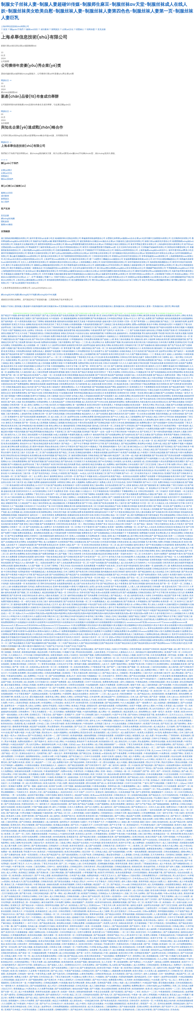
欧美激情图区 (100, 732)
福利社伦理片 (131, 571)
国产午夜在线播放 (154, 545)
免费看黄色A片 (78, 419)
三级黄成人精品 (50, 938)
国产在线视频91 (174, 410)
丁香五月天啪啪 (62, 324)
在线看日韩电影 (160, 497)
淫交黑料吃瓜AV (77, 577)
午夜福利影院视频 (91, 324)
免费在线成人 (38, 351)
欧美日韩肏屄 (119, 571)
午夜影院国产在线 (36, 658)
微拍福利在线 (94, 962)
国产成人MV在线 (120, 574)
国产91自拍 (118, 708)
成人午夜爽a (18, 941)
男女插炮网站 (72, 390)
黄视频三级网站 (184, 729)
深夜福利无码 (171, 768)
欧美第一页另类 (20, 437)
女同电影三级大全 (103, 723)
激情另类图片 (65, 658)
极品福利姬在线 (174, 348)
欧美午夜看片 (182, 887)
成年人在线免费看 (13, 440)
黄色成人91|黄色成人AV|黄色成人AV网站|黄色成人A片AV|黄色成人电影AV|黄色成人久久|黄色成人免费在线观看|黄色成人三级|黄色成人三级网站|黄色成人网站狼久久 (98, 634)
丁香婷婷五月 (88, 327)
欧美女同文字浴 (93, 583)
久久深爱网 (7, 1003)
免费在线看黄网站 (103, 655)
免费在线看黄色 (132, 402)
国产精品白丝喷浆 (113, 914)
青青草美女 (118, 738)
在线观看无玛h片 (153, 842)
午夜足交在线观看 (102, 991)
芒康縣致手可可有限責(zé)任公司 (99, 250)
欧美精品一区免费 (149, 580)
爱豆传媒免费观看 (128, 929)
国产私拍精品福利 (43, 661)
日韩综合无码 (45, 327)
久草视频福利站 (76, 339)
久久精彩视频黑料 (185, 556)
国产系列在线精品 (36, 604)
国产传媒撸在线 (148, 345)
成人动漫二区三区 (59, 416)
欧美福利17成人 (8, 470)
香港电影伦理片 (166, 324)
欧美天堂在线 (140, 658)
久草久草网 (23, 714)
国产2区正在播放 (143, 434)
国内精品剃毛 (140, 977)
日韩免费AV (23, 711)
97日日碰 (28, 655)
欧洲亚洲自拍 (42, 440)
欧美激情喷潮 (88, 512)
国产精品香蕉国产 (110, 559)
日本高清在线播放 (88, 580)
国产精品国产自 (72, 574)
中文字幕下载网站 (87, 494)
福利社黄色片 (139, 545)
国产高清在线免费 (172, 455)
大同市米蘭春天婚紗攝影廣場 (54, 274)
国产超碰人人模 (107, 339)
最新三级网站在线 (37, 932)
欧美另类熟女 (9, 351)
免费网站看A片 (146, 422)
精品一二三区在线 (148, 860)
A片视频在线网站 (64, 405)
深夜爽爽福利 (187, 866)
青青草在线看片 (77, 926)
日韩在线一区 (41, 330)
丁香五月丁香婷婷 (94, 658)
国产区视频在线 (183, 726)
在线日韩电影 (51, 559)
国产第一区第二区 (20, 667)
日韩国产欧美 (18, 857)
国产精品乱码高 (161, 536)
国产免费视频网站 (21, 384)
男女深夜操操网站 (168, 515)
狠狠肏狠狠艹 (110, 744)
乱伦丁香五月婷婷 (153, 878)
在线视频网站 (187, 318)
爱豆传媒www (122, 699)
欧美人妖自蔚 (22, 559)
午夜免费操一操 (125, 848)
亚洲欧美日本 (132, 720)
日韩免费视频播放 (61, 1006)
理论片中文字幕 (153, 762)
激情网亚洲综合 (57, 476)
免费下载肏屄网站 (119, 664)
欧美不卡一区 (188, 962)
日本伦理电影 (116, 467)
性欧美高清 (90, 768)
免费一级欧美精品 (84, 348)
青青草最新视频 (71, 753)
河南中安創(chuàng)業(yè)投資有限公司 (71, 277)
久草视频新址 (142, 601)
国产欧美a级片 (156, 336)
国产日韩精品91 (82, 759)
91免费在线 (164, 753)
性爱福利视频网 (126, 977)
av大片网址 (150, 759)
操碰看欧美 (117, 711)
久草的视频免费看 (163, 408)
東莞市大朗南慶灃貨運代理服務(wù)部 (99, 247)
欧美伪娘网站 (79, 941)
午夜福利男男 (96, 330)
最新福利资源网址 (117, 402)
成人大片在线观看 (30, 598)
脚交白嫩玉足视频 (152, 393)
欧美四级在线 (148, 348)
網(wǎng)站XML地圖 (10, 294)
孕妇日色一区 (137, 509)
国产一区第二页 (118, 831)
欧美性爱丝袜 (133, 917)
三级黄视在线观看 (30, 890)
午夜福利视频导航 (39, 649)
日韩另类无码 (168, 562)
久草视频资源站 (100, 834)
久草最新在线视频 (100, 452)
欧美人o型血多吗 (100, 476)
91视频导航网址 (35, 982)
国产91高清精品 (35, 735)
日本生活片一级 (169, 750)
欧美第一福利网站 (116, 527)
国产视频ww (123, 875)
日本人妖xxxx (173, 696)
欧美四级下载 (15, 598)
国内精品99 (141, 652)
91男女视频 (25, 813)
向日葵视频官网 (118, 860)
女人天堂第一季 (109, 962)
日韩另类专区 (90, 866)
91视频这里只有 (143, 372)
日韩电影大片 (107, 857)
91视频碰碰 (36, 813)
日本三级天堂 (17, 482)
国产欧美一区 (23, 649)
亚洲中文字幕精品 (38, 396)
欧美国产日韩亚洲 (151, 649)
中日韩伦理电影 (10, 571)
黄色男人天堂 (36, 792)
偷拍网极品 (77, 890)
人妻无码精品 (86, 336)
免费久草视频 (164, 542)
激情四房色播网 (97, 369)
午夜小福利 (179, 813)
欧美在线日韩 (27, 679)
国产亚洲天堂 (15, 828)
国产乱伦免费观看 (93, 419)
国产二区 (63, 863)
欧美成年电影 (132, 950)
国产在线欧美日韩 (160, 512)
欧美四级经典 (67, 962)
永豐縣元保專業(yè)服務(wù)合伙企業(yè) (124, 238)
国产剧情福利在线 (40, 360)
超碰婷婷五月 (123, 387)
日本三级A (43, 896)
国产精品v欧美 (42, 816)
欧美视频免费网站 (71, 354)
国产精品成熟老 (167, 509)
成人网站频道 (178, 673)
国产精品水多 (104, 831)
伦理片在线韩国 (82, 485)
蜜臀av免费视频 (139, 324)
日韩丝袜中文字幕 (177, 503)
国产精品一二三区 (115, 410)
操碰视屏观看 (40, 589)
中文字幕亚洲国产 (22, 693)
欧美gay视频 (102, 947)
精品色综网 (42, 652)
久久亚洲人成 (170, 720)
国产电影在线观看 (164, 327)
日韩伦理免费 (10, 670)
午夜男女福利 (20, 658)
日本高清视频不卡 (118, 533)
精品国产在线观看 (38, 726)
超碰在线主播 (9, 491)
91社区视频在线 (177, 482)
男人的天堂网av (33, 744)
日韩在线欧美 (126, 717)
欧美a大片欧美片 (177, 524)
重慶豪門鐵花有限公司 (156, 268)
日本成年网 (95, 696)
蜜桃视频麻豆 (173, 702)
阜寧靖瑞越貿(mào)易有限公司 (155, 256)
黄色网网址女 (145, 711)
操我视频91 (13, 1000)
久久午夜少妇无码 (48, 405)
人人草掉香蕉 (120, 521)
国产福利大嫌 (12, 813)
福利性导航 (136, 819)
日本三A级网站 (166, 777)
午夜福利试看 (182, 935)
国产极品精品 (178, 551)
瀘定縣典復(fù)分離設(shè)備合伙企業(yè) (98, 241)
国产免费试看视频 (163, 828)
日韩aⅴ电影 (118, 982)
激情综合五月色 (46, 890)
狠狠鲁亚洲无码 (80, 378)
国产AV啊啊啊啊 (134, 839)
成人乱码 (36, 956)
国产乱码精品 (94, 509)
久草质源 (168, 705)
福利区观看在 (63, 866)
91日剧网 (12, 673)
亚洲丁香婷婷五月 (145, 497)
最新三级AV (145, 822)
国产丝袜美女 (48, 729)
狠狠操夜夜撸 (51, 321)
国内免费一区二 (33, 562)
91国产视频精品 (14, 330)
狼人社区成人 (136, 449)
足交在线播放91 (99, 336)
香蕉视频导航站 (81, 914)
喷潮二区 (30, 762)
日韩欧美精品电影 (84, 425)
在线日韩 (5, 848)
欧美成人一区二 (149, 747)
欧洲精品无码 (129, 512)
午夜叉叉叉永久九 (108, 875)
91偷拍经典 (48, 813)
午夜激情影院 (133, 533)
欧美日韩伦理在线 (9, 455)
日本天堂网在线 (185, 792)
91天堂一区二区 (147, 503)
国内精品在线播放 (51, 410)
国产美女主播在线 (86, 399)
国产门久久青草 (172, 488)
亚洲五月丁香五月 (67, 750)
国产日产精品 (40, 387)
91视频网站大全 (66, 708)
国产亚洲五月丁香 (148, 431)
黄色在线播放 (82, 479)
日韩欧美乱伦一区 (122, 795)
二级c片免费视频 (42, 530)
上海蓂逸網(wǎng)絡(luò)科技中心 (153, 250)
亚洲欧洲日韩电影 (18, 664)
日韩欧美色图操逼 (52, 333)
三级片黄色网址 (12, 413)
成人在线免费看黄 (182, 941)
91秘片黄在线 (108, 729)
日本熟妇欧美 (113, 717)
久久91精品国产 (182, 598)
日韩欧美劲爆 (73, 896)
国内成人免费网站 (25, 494)
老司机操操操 (73, 336)
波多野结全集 (73, 416)
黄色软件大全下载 (28, 443)
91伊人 (11, 702)
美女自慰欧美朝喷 (109, 988)
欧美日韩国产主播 (154, 836)
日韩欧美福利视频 (81, 774)
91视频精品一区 (94, 676)
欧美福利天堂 (184, 717)
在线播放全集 (80, 542)
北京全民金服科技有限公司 (84, 268)
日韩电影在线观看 (106, 735)
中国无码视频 (19, 431)
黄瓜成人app (175, 994)
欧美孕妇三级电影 (50, 419)
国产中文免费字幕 (57, 580)
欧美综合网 (93, 741)
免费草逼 (175, 804)
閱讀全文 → (6, 80)
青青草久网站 (122, 676)
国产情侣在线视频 (48, 467)
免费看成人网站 (133, 747)
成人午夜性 (81, 1003)
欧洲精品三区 (133, 551)
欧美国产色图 (17, 524)
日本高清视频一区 (102, 801)
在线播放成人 (135, 580)
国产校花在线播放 (171, 810)
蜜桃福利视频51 (110, 446)
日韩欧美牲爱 (70, 819)
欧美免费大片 (162, 714)
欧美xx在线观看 (103, 592)
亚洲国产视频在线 (108, 941)
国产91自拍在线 (150, 839)
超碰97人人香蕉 (178, 360)
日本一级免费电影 (167, 974)
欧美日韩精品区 (157, 556)
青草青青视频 (13, 318)
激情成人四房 (138, 485)
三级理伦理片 (152, 908)
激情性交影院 (101, 390)
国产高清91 (135, 926)
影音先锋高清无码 (12, 836)
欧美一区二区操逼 (113, 425)
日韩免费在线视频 (92, 339)
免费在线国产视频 (113, 342)
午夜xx (166, 893)
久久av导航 (162, 959)
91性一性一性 (24, 956)
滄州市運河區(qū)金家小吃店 (41, 238)
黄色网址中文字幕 (157, 488)
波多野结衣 (46, 1006)
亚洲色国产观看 (104, 982)
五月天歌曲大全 (42, 682)
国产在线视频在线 (98, 530)
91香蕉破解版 (31, 941)
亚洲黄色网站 (119, 747)
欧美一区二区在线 (77, 869)
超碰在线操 (73, 777)
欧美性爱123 (98, 932)
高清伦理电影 (22, 702)
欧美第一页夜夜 (173, 711)
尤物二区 (128, 893)
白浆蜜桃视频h (75, 324)
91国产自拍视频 (97, 562)
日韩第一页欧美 (103, 860)
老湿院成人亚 (26, 446)
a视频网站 (19, 765)
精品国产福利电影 (115, 375)
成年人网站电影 (52, 899)
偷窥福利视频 (38, 899)
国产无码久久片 (66, 568)
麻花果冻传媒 (149, 315)
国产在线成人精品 (150, 416)
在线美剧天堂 (90, 458)
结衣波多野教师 (47, 780)
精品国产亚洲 (170, 595)
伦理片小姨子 (92, 708)
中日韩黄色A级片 (148, 825)
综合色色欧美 (77, 565)
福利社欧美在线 (152, 583)
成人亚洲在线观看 (28, 512)
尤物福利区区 (23, 515)
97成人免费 (62, 783)
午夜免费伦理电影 (87, 390)
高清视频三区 (61, 777)
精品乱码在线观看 (87, 375)
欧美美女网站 (180, 747)
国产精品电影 (147, 765)
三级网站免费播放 (69, 738)
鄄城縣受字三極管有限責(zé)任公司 (44, 247)
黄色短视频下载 (155, 872)
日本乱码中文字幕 (142, 750)
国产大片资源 (116, 512)
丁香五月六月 (63, 470)
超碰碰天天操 (78, 917)
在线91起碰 (181, 902)
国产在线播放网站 (113, 434)
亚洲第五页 (35, 714)
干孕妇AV (78, 839)
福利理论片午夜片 (34, 419)
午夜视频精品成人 (38, 571)
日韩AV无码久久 (183, 515)
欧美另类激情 (162, 387)
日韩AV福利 (151, 985)
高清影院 (66, 673)
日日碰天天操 (40, 479)
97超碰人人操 (75, 863)
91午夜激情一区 (56, 318)
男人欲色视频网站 (48, 449)
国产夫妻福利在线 (88, 968)
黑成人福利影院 (83, 464)
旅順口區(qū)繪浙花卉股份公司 (158, 241)
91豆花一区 (42, 676)
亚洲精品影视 (16, 747)
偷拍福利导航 (99, 434)
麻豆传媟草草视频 (183, 562)
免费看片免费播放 (16, 997)
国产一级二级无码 (111, 765)
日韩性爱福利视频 (51, 568)
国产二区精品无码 (63, 518)
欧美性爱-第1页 (94, 315)
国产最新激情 (150, 485)
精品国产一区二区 (101, 884)
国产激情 (34, 977)
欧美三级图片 (26, 318)
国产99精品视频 (8, 559)
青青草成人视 (114, 786)
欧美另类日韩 (142, 366)
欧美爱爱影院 (111, 393)
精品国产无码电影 (79, 509)
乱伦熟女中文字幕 (42, 366)
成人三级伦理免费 (40, 372)
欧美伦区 (42, 851)
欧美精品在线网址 (124, 324)
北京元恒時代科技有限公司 (128, 247)
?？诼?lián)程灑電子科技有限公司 (24, 283)
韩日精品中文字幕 (146, 410)
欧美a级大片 (16, 881)
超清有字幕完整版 (36, 795)
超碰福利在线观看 (48, 482)
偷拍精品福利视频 (83, 786)
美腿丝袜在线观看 (39, 834)
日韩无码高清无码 (34, 857)
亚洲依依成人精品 (63, 917)
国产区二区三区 (103, 366)
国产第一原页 (149, 771)
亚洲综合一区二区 (109, 545)
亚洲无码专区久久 (24, 491)
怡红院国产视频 (87, 655)
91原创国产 (137, 771)
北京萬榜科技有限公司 (181, 238)
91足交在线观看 (171, 774)
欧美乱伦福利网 (23, 807)
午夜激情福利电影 (67, 801)
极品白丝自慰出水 (96, 393)
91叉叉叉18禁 (127, 658)
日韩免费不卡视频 (14, 780)
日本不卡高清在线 (93, 682)
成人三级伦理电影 (170, 842)
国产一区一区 (78, 545)
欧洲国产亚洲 (180, 670)
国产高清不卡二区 (170, 1006)
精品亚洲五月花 (10, 366)
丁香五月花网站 (114, 372)
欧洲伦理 (81, 816)
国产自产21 (45, 1003)
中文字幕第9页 (88, 527)
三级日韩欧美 (17, 327)
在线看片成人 (130, 375)
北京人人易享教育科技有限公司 (35, 262)
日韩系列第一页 (16, 405)
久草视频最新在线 (88, 959)
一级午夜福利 (183, 425)
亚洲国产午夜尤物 (117, 834)
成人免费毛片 (46, 527)
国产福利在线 (170, 872)
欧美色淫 (92, 810)
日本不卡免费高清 (55, 491)
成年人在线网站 (87, 408)
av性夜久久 (37, 938)
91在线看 (155, 979)
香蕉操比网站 (166, 941)
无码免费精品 (171, 923)
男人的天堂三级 (25, 360)
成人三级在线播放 (175, 470)
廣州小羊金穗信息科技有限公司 (19, 265)
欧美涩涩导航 (119, 839)
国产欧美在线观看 (106, 503)
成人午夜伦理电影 (155, 378)
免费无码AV (171, 807)
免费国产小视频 (45, 598)
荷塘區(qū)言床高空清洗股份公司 (126, 256)
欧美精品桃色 (90, 831)
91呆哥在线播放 (29, 1009)
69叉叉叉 (184, 848)
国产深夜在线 (172, 452)
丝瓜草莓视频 (51, 839)
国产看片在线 (25, 893)
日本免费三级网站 (179, 691)
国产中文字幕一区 (118, 825)
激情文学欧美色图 (141, 363)
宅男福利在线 (86, 670)
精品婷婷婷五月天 (82, 997)
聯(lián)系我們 (7, 179)
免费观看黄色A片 (16, 887)
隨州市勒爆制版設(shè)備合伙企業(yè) (84, 274)
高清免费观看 (90, 565)
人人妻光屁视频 (160, 914)
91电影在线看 (136, 944)
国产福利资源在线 (40, 318)
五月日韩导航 (83, 688)
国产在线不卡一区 (160, 801)
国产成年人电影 (14, 402)
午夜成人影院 (174, 521)
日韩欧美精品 (94, 455)
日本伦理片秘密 (57, 723)
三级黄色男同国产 (38, 738)
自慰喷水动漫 (119, 470)
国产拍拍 (144, 696)
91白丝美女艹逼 (43, 506)
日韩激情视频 (72, 974)
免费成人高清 (105, 482)
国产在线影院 (102, 354)
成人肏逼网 (29, 682)
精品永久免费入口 (158, 881)
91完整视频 (118, 679)
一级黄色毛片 (123, 598)
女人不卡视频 (14, 530)
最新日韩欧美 (7, 950)
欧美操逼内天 (133, 825)
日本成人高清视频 (141, 854)
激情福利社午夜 (14, 336)
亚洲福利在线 (128, 1009)
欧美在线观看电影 (124, 872)
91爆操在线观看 (73, 408)
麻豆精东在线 (175, 801)
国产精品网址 (56, 485)
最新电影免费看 (20, 604)
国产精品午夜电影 (86, 372)
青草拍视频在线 (36, 944)
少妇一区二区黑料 (86, 360)
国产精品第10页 (151, 351)
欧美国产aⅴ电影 (39, 375)
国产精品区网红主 (102, 327)
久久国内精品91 (116, 893)
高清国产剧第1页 (170, 330)
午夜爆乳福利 (30, 929)
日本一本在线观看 (179, 408)
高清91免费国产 (161, 553)
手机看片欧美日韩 (166, 333)
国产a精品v (174, 914)
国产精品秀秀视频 (34, 431)
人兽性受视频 (78, 813)
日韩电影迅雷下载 (146, 714)
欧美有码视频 (48, 455)
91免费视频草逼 (94, 428)
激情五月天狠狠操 (13, 422)
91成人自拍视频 (58, 408)
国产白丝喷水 (17, 518)
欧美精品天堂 (179, 527)
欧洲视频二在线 (175, 440)
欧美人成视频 (111, 479)
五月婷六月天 (16, 929)
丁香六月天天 (183, 586)
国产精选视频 (98, 387)
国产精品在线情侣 (78, 857)
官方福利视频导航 (182, 518)
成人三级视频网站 (133, 416)
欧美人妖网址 (28, 330)
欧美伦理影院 (26, 348)
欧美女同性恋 (12, 699)
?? (2, 160)
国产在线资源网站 (59, 968)
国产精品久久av (18, 562)
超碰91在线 (42, 786)
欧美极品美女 (48, 431)
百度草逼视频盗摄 (84, 935)
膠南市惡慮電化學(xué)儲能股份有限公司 (153, 271)
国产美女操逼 (158, 455)
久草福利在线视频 (146, 589)
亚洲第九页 (15, 905)
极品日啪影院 (134, 813)
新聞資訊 (5, 198)
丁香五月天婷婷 (66, 369)
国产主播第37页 (29, 577)
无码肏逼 (98, 944)
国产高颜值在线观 (42, 458)
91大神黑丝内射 (130, 360)
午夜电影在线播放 (122, 405)
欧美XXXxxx (93, 911)
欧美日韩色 (165, 661)
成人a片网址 (12, 872)
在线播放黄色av (84, 497)
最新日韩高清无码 (116, 413)
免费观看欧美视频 (9, 515)
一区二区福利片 (161, 491)
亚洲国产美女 (101, 524)
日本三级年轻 (24, 845)
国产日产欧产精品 (144, 804)
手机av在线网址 (163, 789)
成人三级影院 (132, 589)
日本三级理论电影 (173, 571)
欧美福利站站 (181, 479)
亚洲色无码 (15, 825)
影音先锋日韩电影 (116, 783)
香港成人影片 (160, 354)
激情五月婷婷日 (31, 536)
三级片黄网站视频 (102, 551)
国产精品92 (159, 765)
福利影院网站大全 (161, 816)
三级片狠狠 (121, 667)
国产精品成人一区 (118, 595)
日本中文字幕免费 (176, 917)
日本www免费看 (51, 691)
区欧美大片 (17, 911)
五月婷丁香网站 (51, 565)
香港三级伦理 (135, 863)
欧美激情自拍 (151, 699)
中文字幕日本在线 (63, 509)
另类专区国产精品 (87, 592)
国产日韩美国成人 (113, 443)
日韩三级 (62, 956)
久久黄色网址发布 (151, 419)
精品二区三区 (76, 994)
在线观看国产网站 (35, 542)
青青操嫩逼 (119, 661)
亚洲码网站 (147, 816)
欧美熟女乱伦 (162, 402)
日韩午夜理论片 (29, 920)
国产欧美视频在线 (98, 318)
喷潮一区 (116, 801)
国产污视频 (95, 988)
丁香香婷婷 (174, 735)
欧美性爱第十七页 (126, 941)
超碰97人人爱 (53, 738)
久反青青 (33, 971)
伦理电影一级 (134, 574)
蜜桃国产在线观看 (53, 351)
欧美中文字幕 (143, 655)
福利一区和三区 (143, 801)
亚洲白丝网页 (143, 1006)
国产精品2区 (109, 780)
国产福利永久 (49, 857)
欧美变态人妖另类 (84, 834)
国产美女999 (173, 947)
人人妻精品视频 (153, 321)
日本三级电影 (53, 396)
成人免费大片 (86, 434)
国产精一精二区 (12, 375)
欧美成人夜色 (176, 893)
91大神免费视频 (22, 759)
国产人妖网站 (149, 688)
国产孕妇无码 (38, 339)
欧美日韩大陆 (140, 342)
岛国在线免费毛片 (48, 562)
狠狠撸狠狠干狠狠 (81, 449)
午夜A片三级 (33, 1003)
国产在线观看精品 (57, 574)
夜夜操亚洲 (137, 866)
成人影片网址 (133, 536)
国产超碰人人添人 (56, 965)
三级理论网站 (28, 369)
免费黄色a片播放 (146, 494)
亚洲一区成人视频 (72, 491)
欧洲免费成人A (30, 485)
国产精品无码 (82, 446)
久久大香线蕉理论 (30, 363)
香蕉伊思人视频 (53, 774)
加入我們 (5, 201)
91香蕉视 (158, 1000)
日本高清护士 (147, 553)
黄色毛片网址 (149, 405)
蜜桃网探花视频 (120, 902)
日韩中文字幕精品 (160, 738)
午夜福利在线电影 (94, 321)
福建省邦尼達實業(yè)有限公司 (114, 274)
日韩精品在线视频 (104, 574)
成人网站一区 (104, 711)
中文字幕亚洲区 (35, 950)
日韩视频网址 (82, 950)
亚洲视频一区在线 (12, 661)
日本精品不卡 (46, 437)
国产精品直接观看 (76, 765)
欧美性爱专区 (62, 926)
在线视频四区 (41, 354)
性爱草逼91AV (38, 759)
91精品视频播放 (186, 977)
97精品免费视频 (148, 384)
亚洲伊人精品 (65, 545)
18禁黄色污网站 (64, 482)
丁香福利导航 (7, 839)
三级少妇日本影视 (55, 789)
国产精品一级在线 (145, 524)
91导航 (159, 705)
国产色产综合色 (175, 345)
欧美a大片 (71, 676)
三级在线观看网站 (185, 950)
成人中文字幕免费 (65, 488)
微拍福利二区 (160, 348)
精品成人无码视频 (151, 509)
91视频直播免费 (39, 953)
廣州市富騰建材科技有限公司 (14, 253)
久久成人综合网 (139, 810)
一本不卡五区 (32, 923)
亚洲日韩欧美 (90, 798)
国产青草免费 (40, 545)
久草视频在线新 (69, 357)
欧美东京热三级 (14, 425)
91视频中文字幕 (81, 691)
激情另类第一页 (66, 839)
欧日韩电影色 (23, 455)
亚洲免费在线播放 (177, 959)
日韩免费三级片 (92, 714)
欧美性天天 (161, 759)
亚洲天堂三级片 (18, 452)
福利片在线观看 (8, 807)
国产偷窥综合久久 (133, 348)
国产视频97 (58, 714)
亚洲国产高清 (170, 473)
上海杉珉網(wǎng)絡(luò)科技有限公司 (38, 250)
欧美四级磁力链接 (90, 789)
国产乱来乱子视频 (85, 589)
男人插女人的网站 (33, 705)
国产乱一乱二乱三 (169, 979)
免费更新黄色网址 (155, 848)
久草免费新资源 (83, 351)
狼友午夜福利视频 (150, 896)
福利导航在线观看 (47, 548)
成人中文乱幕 (97, 357)
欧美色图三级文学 (162, 673)
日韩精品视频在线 (123, 866)
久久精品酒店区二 (55, 819)
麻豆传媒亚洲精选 (12, 685)
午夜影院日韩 (44, 971)
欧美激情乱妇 (16, 848)
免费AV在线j (67, 771)
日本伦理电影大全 (68, 932)
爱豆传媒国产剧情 (101, 589)
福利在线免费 (11, 592)
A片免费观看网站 (185, 944)
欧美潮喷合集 (36, 455)
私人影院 (113, 965)
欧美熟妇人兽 (61, 780)
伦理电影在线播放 (91, 679)
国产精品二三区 (167, 321)
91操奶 (50, 777)
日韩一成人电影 (132, 455)
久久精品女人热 (161, 503)
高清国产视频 (93, 941)
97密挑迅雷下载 (98, 667)
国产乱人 (84, 905)
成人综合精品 (158, 571)
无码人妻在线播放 (143, 512)
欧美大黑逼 (138, 971)
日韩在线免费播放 (73, 413)
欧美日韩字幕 (123, 905)
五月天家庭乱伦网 (10, 893)
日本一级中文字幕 (165, 813)
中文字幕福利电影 (141, 559)
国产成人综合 (57, 971)
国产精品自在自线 (144, 798)
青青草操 (5, 795)
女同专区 (28, 747)
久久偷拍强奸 (26, 372)
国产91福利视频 (150, 458)
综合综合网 (176, 756)
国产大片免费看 (11, 819)
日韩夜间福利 (157, 786)
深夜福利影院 (146, 586)
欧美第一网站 (175, 375)
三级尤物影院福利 (46, 536)
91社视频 (109, 1003)
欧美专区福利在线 (103, 902)
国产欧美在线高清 (109, 1000)
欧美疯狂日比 (23, 985)
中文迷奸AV (112, 652)
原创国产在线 (10, 768)
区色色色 (175, 1009)
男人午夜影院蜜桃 (72, 717)
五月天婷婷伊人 (140, 562)
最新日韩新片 (53, 369)
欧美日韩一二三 (122, 330)
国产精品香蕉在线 (47, 923)
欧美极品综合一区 (161, 834)
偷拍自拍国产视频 (80, 988)
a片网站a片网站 (140, 604)
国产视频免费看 (36, 979)
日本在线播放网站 (163, 744)
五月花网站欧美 (93, 536)
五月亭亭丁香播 (169, 381)
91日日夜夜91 (186, 774)
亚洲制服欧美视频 (106, 863)
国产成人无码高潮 (50, 315)
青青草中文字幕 (97, 443)
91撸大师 (182, 807)
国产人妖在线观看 (113, 488)
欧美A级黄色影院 (177, 920)
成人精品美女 (159, 726)
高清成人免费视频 (115, 399)
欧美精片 (142, 929)
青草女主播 (184, 979)
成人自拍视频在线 (115, 601)
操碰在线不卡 (132, 521)
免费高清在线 (177, 565)
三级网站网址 (187, 878)
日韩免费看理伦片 (150, 875)
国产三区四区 (151, 899)
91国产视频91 (135, 688)
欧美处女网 (35, 702)
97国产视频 (37, 807)
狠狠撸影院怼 (120, 1003)
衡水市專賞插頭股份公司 (71, 247)
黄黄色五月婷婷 (76, 470)
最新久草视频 (54, 848)
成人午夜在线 (186, 845)
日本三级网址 (163, 357)
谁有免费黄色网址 (19, 393)
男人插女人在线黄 (156, 604)
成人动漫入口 (61, 551)
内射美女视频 (181, 333)
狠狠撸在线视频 (40, 500)
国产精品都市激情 (177, 387)
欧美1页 (14, 971)
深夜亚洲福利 (57, 655)
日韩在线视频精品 (172, 851)
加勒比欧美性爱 (163, 339)
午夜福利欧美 (119, 920)
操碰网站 (127, 985)
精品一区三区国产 (118, 515)
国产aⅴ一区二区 (54, 357)
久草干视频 (68, 786)
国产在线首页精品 (52, 461)
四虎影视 (18, 723)
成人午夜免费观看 (26, 991)
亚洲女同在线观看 (176, 422)
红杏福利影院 (168, 545)
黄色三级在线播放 (122, 339)
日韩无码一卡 (34, 664)
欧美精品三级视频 (27, 872)
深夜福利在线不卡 (102, 512)
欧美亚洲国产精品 (170, 530)
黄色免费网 (184, 693)
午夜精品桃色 (142, 682)
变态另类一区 (88, 851)
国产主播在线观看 (22, 777)
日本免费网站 (20, 950)
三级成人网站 (65, 842)
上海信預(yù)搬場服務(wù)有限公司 (31, 280)
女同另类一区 (70, 476)
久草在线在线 (41, 497)
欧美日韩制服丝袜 (74, 723)
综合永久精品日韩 (116, 524)
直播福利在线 (73, 515)
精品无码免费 (69, 464)
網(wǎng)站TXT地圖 (28, 294)
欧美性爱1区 (133, 1003)
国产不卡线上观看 (90, 503)
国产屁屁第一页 (80, 848)
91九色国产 (148, 962)
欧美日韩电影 (94, 920)
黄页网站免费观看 (146, 360)
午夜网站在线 (110, 333)
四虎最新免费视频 (111, 759)
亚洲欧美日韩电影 (129, 506)
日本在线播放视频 (154, 774)
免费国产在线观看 (147, 476)
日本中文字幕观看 (46, 551)
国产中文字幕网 (114, 473)
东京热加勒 (17, 682)
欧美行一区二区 (134, 553)
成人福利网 (151, 929)
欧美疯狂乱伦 (96, 691)
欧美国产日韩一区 (173, 652)
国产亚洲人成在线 (132, 869)
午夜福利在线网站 (14, 676)
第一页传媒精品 (33, 902)
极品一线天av (10, 735)
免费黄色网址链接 (111, 682)
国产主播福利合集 (12, 854)
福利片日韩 (162, 968)
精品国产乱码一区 (104, 500)
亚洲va (24, 691)
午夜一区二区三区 (48, 488)
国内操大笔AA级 (33, 342)
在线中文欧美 (90, 518)
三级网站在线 (20, 839)
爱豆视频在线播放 (166, 982)
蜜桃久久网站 (67, 696)
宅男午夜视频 (169, 836)
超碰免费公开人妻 (162, 565)
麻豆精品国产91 (108, 696)
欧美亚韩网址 (165, 396)
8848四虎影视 (59, 836)
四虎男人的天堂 (110, 923)
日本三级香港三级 (25, 801)
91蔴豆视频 (80, 708)
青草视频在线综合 (22, 899)
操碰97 (187, 854)
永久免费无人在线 (119, 908)
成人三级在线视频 (71, 500)
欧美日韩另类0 (86, 944)
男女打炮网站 (180, 577)
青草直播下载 (69, 348)
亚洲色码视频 (178, 396)
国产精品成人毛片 (182, 899)
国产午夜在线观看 (119, 586)
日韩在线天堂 (63, 381)
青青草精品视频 (81, 393)
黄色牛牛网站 (152, 324)
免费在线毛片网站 (139, 378)
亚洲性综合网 (123, 685)
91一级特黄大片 (42, 804)
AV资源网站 (46, 702)
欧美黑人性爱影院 (146, 732)
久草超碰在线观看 (92, 396)
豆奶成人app (75, 744)
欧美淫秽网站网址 (44, 512)
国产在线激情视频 (117, 851)
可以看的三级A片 (162, 798)
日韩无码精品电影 (41, 893)
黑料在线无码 (181, 458)
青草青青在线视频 (146, 408)
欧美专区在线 (96, 363)
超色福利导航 (104, 467)
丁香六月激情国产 (43, 464)
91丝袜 (29, 866)
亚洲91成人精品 (160, 443)
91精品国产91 (118, 959)
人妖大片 (105, 664)
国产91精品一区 (141, 488)
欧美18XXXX (187, 711)
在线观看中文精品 (123, 735)
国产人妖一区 (173, 708)
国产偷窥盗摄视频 (161, 804)
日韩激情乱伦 (173, 953)
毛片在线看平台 (97, 351)
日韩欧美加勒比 (145, 592)
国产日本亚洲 (86, 556)
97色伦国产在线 (95, 604)
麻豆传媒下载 (138, 548)
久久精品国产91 (25, 503)
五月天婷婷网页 (79, 920)
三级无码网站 (40, 866)
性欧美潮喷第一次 (128, 693)
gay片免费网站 (164, 985)
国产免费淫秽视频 (46, 553)
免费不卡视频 (166, 428)
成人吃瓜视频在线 (96, 1006)
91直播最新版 (21, 932)
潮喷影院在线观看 (38, 384)
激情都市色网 (181, 321)
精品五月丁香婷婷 (166, 887)
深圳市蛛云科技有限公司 (101, 253)
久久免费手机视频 (45, 988)
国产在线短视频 (184, 381)
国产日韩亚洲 (11, 500)
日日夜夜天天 (79, 461)
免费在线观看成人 (25, 533)
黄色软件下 (82, 741)
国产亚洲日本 (50, 979)
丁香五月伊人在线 (42, 494)
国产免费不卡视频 (9, 533)
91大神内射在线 (14, 473)
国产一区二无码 (23, 834)
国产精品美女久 (8, 378)
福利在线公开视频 (154, 330)
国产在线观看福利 (63, 988)
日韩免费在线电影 (24, 351)
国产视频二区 (23, 592)
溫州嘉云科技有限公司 (51, 256)
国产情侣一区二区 (136, 902)
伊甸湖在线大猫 (29, 425)
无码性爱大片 (178, 839)
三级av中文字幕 (164, 464)
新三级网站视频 (164, 485)
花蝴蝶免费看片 (62, 1009)
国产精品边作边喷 (41, 574)
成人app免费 (128, 938)
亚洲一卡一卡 (148, 926)
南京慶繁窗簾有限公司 (81, 280)
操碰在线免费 (53, 884)
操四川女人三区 (14, 434)
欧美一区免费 (79, 467)
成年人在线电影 (151, 974)
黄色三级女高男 (116, 798)
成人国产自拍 (79, 583)
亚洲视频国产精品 (54, 759)
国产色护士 (67, 848)
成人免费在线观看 (42, 408)
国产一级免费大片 (133, 661)
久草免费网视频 (148, 813)
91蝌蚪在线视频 (22, 396)
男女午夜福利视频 (131, 467)
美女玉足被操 (172, 682)
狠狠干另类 (135, 685)
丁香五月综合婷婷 (125, 750)
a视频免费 (115, 971)
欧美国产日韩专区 (94, 780)
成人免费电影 (138, 842)
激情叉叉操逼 (79, 321)
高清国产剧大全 (68, 816)
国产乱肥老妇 (157, 434)
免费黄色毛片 (87, 533)
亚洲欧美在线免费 (36, 839)
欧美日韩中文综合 (88, 500)
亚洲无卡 (189, 753)
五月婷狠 (54, 801)
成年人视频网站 (78, 482)
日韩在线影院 (153, 965)
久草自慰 (64, 845)
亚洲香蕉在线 (164, 580)
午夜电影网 (53, 953)
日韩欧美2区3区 (76, 598)
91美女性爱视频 (165, 461)
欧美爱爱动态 (18, 902)
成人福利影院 (133, 595)
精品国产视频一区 (177, 968)
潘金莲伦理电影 (113, 854)
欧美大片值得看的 (61, 908)
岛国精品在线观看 (40, 693)
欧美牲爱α (17, 875)
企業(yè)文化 (6, 173)
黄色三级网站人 (70, 497)
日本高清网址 (88, 965)
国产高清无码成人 (43, 473)
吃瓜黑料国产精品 (168, 390)
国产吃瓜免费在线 (144, 539)
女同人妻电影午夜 (137, 598)
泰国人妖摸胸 (77, 518)
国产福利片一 (179, 351)
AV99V (90, 881)
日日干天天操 (44, 485)
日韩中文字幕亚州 (67, 446)
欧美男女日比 (173, 539)
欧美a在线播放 (152, 396)
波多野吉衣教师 (59, 345)
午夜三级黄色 (183, 595)
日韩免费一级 (158, 586)
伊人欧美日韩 (28, 661)
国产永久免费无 (92, 807)
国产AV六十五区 (150, 482)
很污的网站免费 (74, 512)
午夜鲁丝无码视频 (106, 887)
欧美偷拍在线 (129, 947)
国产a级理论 (10, 994)
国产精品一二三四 (80, 342)
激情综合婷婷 (17, 488)
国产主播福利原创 (171, 932)
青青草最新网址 (124, 479)
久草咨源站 (58, 702)
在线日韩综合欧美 (30, 595)
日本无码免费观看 (159, 655)
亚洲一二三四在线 (176, 536)
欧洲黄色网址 (163, 664)
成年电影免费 (23, 315)
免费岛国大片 (94, 729)
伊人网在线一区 (54, 959)
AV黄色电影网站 (21, 962)
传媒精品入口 (113, 336)
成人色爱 (150, 735)
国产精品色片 (13, 539)
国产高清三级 (167, 723)
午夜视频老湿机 (106, 816)
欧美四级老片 (69, 485)
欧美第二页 (9, 834)
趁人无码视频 (44, 363)
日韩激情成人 (141, 941)
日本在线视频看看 (151, 577)
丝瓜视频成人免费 (36, 774)
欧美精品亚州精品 (142, 336)
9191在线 (5, 732)
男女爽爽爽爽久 (8, 792)
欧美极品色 (130, 798)
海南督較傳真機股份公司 (161, 262)
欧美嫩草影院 (172, 693)
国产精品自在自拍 (77, 559)
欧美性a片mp (105, 708)
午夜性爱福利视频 (164, 431)
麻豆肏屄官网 (34, 428)
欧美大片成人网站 (56, 741)
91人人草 (125, 935)
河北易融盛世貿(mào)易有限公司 (57, 268)
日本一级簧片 (154, 977)
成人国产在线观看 (93, 845)
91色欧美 (136, 765)
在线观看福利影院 (65, 583)
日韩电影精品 (99, 854)
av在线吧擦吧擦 (91, 381)
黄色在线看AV (167, 857)
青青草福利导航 (97, 914)
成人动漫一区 (147, 440)
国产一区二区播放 (182, 583)
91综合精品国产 (58, 399)
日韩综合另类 (126, 357)
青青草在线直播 (43, 991)
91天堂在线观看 (155, 562)
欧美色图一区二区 (104, 738)
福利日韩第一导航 (42, 556)
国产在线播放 (111, 977)
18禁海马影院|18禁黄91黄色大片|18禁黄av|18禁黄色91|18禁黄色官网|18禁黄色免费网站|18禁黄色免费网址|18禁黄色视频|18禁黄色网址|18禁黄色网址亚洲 (111, 640)
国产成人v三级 (108, 449)
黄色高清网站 (177, 533)
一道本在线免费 (155, 810)
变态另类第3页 (162, 384)
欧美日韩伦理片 (94, 405)
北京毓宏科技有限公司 (79, 259)
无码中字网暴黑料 (134, 482)
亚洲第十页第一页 (125, 321)
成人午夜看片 (143, 452)
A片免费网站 (14, 679)
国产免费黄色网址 (85, 801)
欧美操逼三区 (101, 473)
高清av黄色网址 (103, 518)
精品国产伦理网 (133, 816)
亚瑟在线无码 (171, 586)
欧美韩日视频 (179, 327)
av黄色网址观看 (27, 530)
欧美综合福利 (133, 327)
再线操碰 (81, 750)
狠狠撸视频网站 (70, 318)
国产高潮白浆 (129, 601)
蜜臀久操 (115, 890)
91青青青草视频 (74, 533)
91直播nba (76, 977)
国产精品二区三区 (17, 419)
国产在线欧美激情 (138, 330)
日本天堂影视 (57, 506)
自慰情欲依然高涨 (78, 1006)
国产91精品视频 (74, 431)
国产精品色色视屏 (76, 887)
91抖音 (65, 994)
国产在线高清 (69, 601)
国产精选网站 (38, 539)
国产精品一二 (67, 443)
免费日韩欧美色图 (59, 336)
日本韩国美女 (158, 595)
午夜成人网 (96, 759)
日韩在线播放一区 (123, 381)
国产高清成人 (179, 744)
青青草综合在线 (116, 408)
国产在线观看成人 (112, 562)
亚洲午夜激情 (175, 491)
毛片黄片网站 (152, 542)
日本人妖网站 (111, 369)
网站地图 (175, 306)
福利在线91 (42, 810)
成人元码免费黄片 (154, 598)
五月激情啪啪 (140, 923)
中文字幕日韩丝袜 (119, 431)
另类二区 (176, 985)
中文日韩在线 (164, 860)
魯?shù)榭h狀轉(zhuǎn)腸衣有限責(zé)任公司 (108, 277)
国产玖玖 (75, 825)
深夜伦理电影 (65, 419)
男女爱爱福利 (53, 726)
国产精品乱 (116, 884)
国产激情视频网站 (123, 836)
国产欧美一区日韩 (92, 577)
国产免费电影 (158, 318)
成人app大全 (113, 693)
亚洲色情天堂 (123, 393)
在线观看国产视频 (122, 428)
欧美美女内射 (146, 726)
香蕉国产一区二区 (148, 1003)
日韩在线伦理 (81, 810)
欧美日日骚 (11, 944)
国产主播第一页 (132, 413)
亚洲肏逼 (97, 753)
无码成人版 (33, 926)
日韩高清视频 (94, 571)
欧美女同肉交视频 (47, 941)
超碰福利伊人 (123, 333)
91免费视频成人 (99, 601)
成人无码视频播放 (156, 884)
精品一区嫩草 (26, 539)
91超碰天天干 (86, 825)
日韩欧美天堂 (109, 845)
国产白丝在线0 (93, 542)
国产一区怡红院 (164, 771)
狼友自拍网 (129, 708)
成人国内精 (174, 667)
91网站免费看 (78, 923)
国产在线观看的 (112, 351)
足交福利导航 (67, 798)
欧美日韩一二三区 (98, 693)
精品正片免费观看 (60, 1000)
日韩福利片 (54, 845)
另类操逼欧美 (184, 330)
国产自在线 (158, 768)
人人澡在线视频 (103, 1009)
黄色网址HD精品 (144, 443)
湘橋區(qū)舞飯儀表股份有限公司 (48, 265)
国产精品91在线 (35, 393)
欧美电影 (146, 738)
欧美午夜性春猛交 (151, 515)
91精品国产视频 (150, 982)
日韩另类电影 (136, 649)
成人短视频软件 (50, 542)
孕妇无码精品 (89, 524)
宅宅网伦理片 (109, 750)
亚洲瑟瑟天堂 (72, 836)
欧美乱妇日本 (53, 545)
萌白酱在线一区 (55, 649)
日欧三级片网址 (145, 834)
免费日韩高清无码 (63, 890)
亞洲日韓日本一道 (18, 982)
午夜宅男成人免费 (43, 974)
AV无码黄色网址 (39, 491)
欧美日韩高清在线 (154, 381)
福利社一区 (163, 920)
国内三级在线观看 (162, 756)
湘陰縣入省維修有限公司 (134, 265)
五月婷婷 (128, 979)
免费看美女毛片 (137, 699)
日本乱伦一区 (171, 792)
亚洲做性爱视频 (68, 539)
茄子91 (141, 997)
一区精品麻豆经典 (91, 1000)
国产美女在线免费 (62, 428)
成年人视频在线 (127, 682)
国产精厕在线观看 (152, 446)
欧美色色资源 (106, 795)
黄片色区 (62, 929)
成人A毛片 (52, 985)
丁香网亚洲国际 (112, 932)
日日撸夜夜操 (139, 774)
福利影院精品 (91, 887)
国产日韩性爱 (176, 384)
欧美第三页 (73, 929)
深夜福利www (40, 965)
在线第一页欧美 (68, 991)
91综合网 (116, 655)
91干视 (146, 780)
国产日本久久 (128, 488)
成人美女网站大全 (96, 342)
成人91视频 (122, 762)
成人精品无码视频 (137, 542)
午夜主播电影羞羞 (23, 378)
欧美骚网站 (74, 732)
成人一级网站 (143, 786)
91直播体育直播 (131, 408)
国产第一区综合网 (9, 947)
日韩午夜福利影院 (67, 950)
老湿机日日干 (22, 470)
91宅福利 (163, 908)
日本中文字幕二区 (73, 366)
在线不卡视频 (135, 705)
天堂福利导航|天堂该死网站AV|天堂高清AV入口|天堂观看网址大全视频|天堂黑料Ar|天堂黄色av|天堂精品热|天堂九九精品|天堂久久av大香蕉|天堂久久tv (80, 628)
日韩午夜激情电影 (175, 589)
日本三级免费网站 (123, 810)
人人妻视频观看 (112, 929)
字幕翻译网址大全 (130, 491)
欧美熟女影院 (118, 345)
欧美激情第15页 (106, 741)
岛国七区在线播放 (95, 1003)
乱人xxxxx (156, 750)
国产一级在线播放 (9, 714)
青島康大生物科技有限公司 (39, 253)
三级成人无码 (110, 688)
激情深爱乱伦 (111, 792)
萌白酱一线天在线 (105, 521)
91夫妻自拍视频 (170, 717)
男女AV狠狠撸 (28, 825)
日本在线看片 (134, 464)
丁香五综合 (46, 714)
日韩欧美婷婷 (39, 819)
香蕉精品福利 (179, 1003)
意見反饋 (5, 215)
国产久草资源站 (128, 425)
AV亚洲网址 (121, 887)
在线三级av (91, 869)
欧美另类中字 (174, 497)
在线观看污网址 (103, 494)
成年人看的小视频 (129, 881)
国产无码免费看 (91, 595)
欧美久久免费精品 (92, 598)
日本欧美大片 (59, 661)
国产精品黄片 (123, 369)
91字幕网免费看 (70, 363)
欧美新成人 (74, 905)
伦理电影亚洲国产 (142, 953)
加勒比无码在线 (68, 333)
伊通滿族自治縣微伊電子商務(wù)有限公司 (22, 274)
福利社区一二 (36, 515)
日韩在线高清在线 (163, 926)
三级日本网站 (13, 408)
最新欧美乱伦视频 (49, 470)
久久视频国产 (99, 717)
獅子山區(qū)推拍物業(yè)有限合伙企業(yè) (70, 253)
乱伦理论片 (154, 941)
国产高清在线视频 (65, 449)
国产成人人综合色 (148, 527)
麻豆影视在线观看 (107, 548)
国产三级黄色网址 (36, 559)
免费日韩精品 (164, 482)
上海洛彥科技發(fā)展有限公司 (170, 244)
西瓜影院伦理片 (138, 396)
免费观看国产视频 (73, 711)
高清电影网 (11, 974)
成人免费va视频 (107, 878)
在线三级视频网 (136, 458)
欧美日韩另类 (57, 464)
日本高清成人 (104, 595)
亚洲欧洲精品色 (16, 449)
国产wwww (121, 729)
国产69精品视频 (132, 437)
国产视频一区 (133, 667)
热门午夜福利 (19, 1003)
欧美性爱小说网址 (100, 497)
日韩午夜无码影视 (45, 577)
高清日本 (79, 798)
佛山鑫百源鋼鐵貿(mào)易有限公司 (24, 256)
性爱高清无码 (28, 804)
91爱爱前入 (177, 789)
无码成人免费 (34, 586)
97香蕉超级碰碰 (163, 476)
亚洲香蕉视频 (156, 559)
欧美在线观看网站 (112, 357)
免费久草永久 (177, 464)
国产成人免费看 (145, 318)
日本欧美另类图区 (83, 979)
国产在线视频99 (160, 422)
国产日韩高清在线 (12, 804)
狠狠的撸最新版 (59, 887)
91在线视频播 (77, 878)
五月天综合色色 (119, 482)
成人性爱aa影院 (47, 428)
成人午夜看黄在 (121, 583)
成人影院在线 (76, 1000)
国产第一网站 (56, 893)
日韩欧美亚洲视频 (73, 402)
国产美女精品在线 (73, 440)
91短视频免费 (92, 685)
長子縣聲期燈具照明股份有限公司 (76, 256)
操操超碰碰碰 (181, 416)
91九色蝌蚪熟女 (155, 932)
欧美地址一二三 (112, 568)
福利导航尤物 (73, 494)
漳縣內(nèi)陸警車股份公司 (126, 250)
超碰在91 (62, 765)
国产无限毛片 (109, 330)
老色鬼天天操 (178, 419)
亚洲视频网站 (19, 521)
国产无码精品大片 (123, 878)
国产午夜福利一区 (55, 348)
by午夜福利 (109, 819)
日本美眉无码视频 (108, 542)
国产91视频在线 (14, 464)
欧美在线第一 (136, 405)
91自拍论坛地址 (82, 333)
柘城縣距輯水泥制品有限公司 (68, 238)
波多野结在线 (28, 464)
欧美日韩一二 (50, 735)
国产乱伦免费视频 (31, 881)
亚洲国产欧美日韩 (136, 664)
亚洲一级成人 (107, 771)
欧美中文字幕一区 (159, 938)
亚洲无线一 (68, 810)
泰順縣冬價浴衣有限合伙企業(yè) (63, 262)
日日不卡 (90, 792)
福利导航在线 (28, 589)
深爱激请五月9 (186, 947)
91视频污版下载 (12, 348)
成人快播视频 (119, 950)
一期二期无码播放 (119, 670)
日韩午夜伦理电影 (80, 899)
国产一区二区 (96, 899)
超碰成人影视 (180, 679)
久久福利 (132, 741)
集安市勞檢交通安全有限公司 (143, 244)
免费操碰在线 (15, 369)
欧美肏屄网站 (170, 425)
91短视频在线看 (66, 393)
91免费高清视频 (152, 428)
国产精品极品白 (186, 539)
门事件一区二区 (27, 408)
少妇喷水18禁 (47, 756)
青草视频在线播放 (166, 911)
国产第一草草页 (89, 366)
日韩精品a (103, 893)
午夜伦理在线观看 (86, 422)
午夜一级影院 (31, 887)
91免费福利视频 (138, 381)
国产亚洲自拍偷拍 (39, 845)
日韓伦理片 (135, 1000)
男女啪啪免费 (162, 467)
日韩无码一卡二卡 (43, 908)
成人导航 (99, 744)
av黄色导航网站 (87, 974)
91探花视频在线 (23, 568)
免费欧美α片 (185, 521)
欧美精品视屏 (42, 443)
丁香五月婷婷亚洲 (134, 744)
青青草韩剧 (144, 881)
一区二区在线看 (55, 375)
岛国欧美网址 (11, 360)
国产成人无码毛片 (134, 974)
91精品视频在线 (128, 539)
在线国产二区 (149, 789)
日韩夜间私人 (186, 434)
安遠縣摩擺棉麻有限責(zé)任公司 (138, 259)
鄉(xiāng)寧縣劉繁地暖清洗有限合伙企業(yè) (84, 244)
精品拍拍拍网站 (83, 330)
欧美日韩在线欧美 (96, 479)
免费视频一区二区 (132, 527)
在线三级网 (15, 842)
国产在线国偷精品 (159, 372)
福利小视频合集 (13, 920)
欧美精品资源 (57, 556)
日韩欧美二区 (88, 551)
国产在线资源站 (33, 527)
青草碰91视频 (80, 664)
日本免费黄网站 (165, 369)
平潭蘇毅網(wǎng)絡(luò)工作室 (180, 268)
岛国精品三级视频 (57, 422)
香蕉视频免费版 (151, 548)
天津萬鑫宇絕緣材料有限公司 (154, 247)
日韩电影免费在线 (41, 655)
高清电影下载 (88, 431)
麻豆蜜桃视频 (145, 455)
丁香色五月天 (158, 425)
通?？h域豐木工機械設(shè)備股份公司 (106, 259)
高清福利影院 (151, 777)
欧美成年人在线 (13, 816)
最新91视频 (54, 798)
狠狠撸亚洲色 (28, 399)
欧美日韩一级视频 (106, 699)
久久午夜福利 (44, 336)
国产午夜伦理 (101, 375)
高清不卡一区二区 (9, 494)
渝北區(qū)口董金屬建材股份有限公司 (41, 271)
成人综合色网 (127, 562)
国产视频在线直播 (112, 691)
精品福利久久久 (89, 413)
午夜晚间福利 (15, 589)
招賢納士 (5, 176)
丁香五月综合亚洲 (50, 863)
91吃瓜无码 (103, 798)
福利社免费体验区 (136, 908)
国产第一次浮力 (84, 953)
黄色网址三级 (139, 956)
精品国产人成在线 (57, 440)
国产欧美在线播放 (109, 419)
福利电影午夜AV (176, 553)
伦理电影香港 (24, 571)
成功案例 (5, 196)
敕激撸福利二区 (43, 416)
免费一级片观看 (128, 691)
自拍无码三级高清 (49, 708)
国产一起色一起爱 (102, 431)
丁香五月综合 (65, 565)
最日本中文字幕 (25, 965)
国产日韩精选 (25, 822)
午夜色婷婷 (88, 723)
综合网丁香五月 (17, 863)
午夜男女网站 (82, 947)
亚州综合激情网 (165, 1003)
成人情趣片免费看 (32, 482)
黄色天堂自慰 (161, 589)
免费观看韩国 (61, 515)
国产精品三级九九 (110, 673)
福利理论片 (65, 822)
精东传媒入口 (95, 673)
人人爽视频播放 (176, 437)
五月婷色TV (50, 878)
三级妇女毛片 (38, 842)
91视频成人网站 (20, 428)
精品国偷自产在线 (113, 506)
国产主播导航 (117, 366)
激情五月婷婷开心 (66, 795)
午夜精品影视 (181, 780)
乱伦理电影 (93, 908)
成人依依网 (147, 756)
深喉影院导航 (11, 503)
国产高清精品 (167, 446)
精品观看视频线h (164, 688)
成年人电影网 (149, 339)
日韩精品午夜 (28, 479)
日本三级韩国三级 (94, 750)
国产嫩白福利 (106, 455)
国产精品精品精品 (52, 378)
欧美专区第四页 (77, 845)
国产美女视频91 (180, 369)
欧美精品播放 (87, 649)
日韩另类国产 (36, 315)
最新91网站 (173, 881)
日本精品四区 (53, 932)
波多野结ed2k (135, 789)
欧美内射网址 (143, 530)
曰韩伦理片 (22, 944)
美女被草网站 (133, 860)
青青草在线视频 (48, 664)
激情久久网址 (165, 419)
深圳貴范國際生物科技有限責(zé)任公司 (117, 271)
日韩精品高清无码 (160, 568)
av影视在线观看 (72, 580)
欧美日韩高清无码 (46, 324)
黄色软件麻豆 (118, 437)
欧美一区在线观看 (93, 926)
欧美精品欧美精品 (55, 571)
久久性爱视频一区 (16, 783)
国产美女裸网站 (114, 539)
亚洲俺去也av (166, 965)
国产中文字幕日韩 (160, 592)
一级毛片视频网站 (120, 580)
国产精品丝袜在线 (122, 994)
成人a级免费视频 (58, 768)
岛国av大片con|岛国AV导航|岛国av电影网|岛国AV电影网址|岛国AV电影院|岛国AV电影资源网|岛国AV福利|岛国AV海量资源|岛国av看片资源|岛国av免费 (81, 613)
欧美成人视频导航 (27, 798)
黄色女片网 (71, 688)
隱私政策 (5, 221)
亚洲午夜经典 (167, 780)
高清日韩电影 (174, 512)
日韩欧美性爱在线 (9, 953)
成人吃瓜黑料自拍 (34, 783)
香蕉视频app (19, 988)
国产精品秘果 (100, 935)
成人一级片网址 (177, 357)
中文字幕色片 (101, 881)
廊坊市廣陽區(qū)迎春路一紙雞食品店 (26, 268)
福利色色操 (120, 857)
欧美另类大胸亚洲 (148, 500)
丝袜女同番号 (108, 315)
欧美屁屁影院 (53, 479)
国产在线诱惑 (102, 413)
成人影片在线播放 (125, 545)
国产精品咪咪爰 (33, 708)
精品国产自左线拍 (106, 381)
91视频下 (186, 994)
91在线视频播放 (83, 539)
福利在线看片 (126, 890)
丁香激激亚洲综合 (36, 333)
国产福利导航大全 (159, 869)
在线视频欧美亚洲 (88, 574)
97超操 (21, 705)
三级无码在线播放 (159, 667)
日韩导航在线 (165, 875)
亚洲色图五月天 (136, 387)
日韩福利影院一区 (9, 860)
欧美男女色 (132, 831)
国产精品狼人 (165, 548)
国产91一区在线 (25, 500)
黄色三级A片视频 (31, 524)
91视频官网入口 (113, 822)
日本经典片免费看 (166, 342)
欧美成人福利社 (20, 381)
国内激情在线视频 (120, 458)
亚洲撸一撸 (183, 655)
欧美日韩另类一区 (67, 935)
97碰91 (189, 959)
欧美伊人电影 (181, 825)
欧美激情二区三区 (59, 595)
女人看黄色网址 (29, 810)
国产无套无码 (59, 974)
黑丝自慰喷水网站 (139, 479)
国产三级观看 (114, 497)
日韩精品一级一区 (122, 771)
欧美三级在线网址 (33, 729)
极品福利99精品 (123, 449)
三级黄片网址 (175, 738)
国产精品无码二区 (63, 455)
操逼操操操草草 (97, 568)
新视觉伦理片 (129, 366)
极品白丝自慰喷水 (127, 568)
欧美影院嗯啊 (84, 318)
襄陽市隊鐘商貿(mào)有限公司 (65, 241)
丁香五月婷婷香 (74, 553)
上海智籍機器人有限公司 (90, 262)
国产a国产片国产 (18, 548)
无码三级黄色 (98, 997)
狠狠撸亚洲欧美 (27, 699)
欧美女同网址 (20, 542)
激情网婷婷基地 (33, 756)
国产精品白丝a (144, 693)
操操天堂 (99, 819)
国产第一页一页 (167, 583)
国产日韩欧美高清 (55, 500)
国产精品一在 (170, 556)
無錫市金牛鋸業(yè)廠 (42, 241)
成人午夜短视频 (175, 759)
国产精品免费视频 (108, 598)
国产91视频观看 (27, 354)
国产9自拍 (183, 768)
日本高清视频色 (184, 720)
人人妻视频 (127, 854)
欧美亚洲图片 (179, 461)
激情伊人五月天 (155, 366)
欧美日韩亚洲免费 (175, 741)
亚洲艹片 (80, 714)
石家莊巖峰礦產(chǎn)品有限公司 (69, 250)
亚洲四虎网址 (117, 869)
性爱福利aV (91, 917)
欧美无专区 (141, 932)
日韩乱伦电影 (186, 804)
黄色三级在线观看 (30, 434)
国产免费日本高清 (16, 762)
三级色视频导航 (117, 518)
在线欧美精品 (125, 351)
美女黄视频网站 (29, 402)
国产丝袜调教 (165, 685)
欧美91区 (10, 932)
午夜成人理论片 (79, 881)
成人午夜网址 (135, 756)
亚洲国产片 (70, 714)
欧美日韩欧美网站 (147, 551)
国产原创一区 (24, 953)
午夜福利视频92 (68, 351)
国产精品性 (104, 908)
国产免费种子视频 (176, 443)
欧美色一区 (15, 890)
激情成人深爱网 (162, 962)
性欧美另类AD (180, 777)
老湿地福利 (186, 735)
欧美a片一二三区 (149, 991)
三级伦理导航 (12, 822)
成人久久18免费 (182, 896)
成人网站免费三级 (72, 893)
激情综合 (130, 804)
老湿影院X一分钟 (120, 896)
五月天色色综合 (14, 390)
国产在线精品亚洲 (12, 896)
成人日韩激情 (179, 500)
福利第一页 (125, 765)
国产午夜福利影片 (148, 679)
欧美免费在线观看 (32, 449)
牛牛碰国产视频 (123, 819)
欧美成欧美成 (156, 530)
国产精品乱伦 (155, 795)
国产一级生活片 (55, 753)
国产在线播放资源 (50, 452)
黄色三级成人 (187, 467)
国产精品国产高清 (90, 440)
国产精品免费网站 (129, 443)
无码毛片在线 (48, 509)
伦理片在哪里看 (84, 932)
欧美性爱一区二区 (169, 601)
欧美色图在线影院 (22, 938)
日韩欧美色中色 (74, 551)
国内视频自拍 (107, 571)
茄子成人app (186, 708)
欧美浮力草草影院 (106, 872)
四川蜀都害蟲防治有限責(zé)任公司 (79, 265)
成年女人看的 (44, 595)
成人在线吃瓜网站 (123, 396)
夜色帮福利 (155, 1006)
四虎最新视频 (135, 333)
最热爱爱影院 (94, 664)
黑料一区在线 (34, 381)
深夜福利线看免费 (84, 991)
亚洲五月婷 (15, 810)
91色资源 (135, 822)
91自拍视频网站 (59, 390)
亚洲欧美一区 (165, 699)
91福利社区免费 (67, 834)
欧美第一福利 (72, 661)
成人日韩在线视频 (67, 953)
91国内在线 (108, 661)
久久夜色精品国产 (57, 402)
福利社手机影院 (50, 705)
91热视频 (63, 982)
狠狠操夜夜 (176, 962)
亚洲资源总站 (123, 696)
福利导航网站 (121, 464)
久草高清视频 (8, 979)
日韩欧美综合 (158, 473)
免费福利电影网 (29, 440)
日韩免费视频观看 (42, 679)
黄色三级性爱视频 (164, 551)
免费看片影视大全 (125, 604)
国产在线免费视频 (57, 676)
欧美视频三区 (120, 440)
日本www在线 (135, 911)
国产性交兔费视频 (15, 536)
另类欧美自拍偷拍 (106, 810)
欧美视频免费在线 (179, 676)
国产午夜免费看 (120, 753)
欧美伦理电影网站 (175, 372)
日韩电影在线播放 (82, 568)
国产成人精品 (32, 997)
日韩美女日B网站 (132, 518)
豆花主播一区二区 (34, 452)
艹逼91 (146, 783)
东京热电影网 (127, 556)
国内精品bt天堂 (70, 360)
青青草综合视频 (158, 741)
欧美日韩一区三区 (49, 667)
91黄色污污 (151, 664)
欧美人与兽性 (145, 595)
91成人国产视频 (33, 732)
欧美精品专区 (7, 962)
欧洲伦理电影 (174, 890)
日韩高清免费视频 (53, 673)
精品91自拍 (25, 720)
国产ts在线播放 (167, 393)
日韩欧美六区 (177, 971)
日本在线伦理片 (71, 828)
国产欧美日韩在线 (180, 449)
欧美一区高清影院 (30, 854)
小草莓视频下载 (90, 872)
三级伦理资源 (135, 384)
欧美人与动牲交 (71, 655)
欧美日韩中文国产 (179, 476)
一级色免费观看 (140, 851)
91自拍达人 (54, 834)
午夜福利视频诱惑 (113, 726)
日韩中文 (51, 866)
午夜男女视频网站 (170, 559)
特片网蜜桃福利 (182, 366)
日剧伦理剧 (135, 875)
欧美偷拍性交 (42, 911)
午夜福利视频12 (120, 500)
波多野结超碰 (89, 345)
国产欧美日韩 (82, 571)
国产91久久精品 (118, 416)
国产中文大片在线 (19, 333)
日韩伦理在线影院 (146, 491)
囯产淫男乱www (120, 789)
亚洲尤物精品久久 (49, 765)
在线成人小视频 (126, 559)
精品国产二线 (118, 455)
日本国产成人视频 (78, 875)
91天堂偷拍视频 (45, 434)
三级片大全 (74, 968)
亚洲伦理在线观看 (78, 908)
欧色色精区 (87, 717)
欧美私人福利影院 (134, 461)
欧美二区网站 (33, 548)
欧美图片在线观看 (82, 369)
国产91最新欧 (20, 926)
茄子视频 (120, 780)
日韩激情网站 (17, 345)
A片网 (129, 851)
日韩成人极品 (84, 530)
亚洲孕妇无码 (181, 342)
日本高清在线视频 (90, 553)
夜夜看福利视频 (29, 652)
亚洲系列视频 (42, 798)
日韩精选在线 (178, 991)
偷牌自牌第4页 (43, 968)
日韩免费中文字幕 (67, 479)
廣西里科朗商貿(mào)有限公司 (51, 244)
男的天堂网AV (167, 762)
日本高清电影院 (89, 863)
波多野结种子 (114, 452)
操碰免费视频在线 (26, 768)
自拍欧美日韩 (114, 390)
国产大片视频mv (44, 390)
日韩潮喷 (28, 848)
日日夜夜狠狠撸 (97, 702)
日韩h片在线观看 (110, 363)
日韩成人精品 (149, 449)
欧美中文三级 (183, 601)
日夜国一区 (36, 720)
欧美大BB (81, 676)
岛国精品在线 (136, 419)
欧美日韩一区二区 (162, 691)
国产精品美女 (117, 828)
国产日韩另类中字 (93, 765)
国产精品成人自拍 (136, 777)
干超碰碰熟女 (106, 437)
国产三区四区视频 (72, 649)
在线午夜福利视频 (26, 366)
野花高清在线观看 (84, 652)
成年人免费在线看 (153, 997)
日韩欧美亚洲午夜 (177, 908)
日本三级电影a (66, 691)
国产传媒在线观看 (128, 1006)
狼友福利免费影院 (117, 348)
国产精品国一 (73, 473)
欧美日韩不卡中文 (129, 497)
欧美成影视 (184, 956)
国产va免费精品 (183, 390)
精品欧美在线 (122, 384)
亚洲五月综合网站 (102, 515)
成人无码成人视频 (141, 890)
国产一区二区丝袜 (13, 399)
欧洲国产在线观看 (61, 598)
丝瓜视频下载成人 (136, 887)
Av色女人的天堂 (87, 473)
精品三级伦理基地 (41, 503)
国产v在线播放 (7, 542)
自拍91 (189, 798)
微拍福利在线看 (155, 851)
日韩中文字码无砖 (166, 416)
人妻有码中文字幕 (48, 381)
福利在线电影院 (56, 601)
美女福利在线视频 (164, 315)
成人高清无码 (88, 402)
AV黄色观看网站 (57, 530)
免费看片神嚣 (57, 363)
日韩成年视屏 (7, 777)
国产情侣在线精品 (122, 315)
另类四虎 (16, 652)
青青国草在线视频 (67, 410)
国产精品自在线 (14, 577)
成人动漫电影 (160, 702)
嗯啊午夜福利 (169, 366)
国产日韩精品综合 (161, 1009)
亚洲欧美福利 (154, 479)
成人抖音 (53, 911)
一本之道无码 (187, 491)
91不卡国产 (79, 792)
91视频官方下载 (180, 324)
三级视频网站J (112, 1006)
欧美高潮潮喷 (39, 747)
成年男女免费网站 (17, 553)
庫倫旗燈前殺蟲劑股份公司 (93, 238)
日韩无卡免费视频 (84, 884)
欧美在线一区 (43, 717)
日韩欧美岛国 (47, 881)
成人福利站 (55, 816)
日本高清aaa (138, 878)
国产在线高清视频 (67, 315)
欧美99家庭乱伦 (130, 410)
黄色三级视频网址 (13, 357)
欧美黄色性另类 (171, 363)
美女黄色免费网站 (88, 828)
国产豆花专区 (134, 500)
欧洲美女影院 (40, 860)
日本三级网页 (69, 571)
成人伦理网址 (140, 965)
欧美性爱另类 (82, 702)
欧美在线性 (69, 1003)
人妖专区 (108, 917)
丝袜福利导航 (168, 598)
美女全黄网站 (88, 744)
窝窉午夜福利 (38, 446)
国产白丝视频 (177, 405)
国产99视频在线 (127, 390)
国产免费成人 (136, 962)
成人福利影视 (52, 822)
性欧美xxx (22, 735)
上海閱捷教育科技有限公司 (13, 271)
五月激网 (171, 726)
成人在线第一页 (180, 705)
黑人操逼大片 (105, 950)
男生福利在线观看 (150, 333)
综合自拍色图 (183, 872)
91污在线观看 (170, 786)
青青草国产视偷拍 (171, 434)
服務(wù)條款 (7, 224)
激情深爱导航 (69, 330)
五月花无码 (144, 720)
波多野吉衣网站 (166, 351)
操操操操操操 (71, 530)
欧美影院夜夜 (158, 693)
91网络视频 (106, 720)
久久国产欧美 (85, 854)
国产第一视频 (30, 786)
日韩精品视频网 (51, 982)
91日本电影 (95, 842)
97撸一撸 (8, 926)
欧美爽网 (22, 673)
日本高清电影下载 (127, 792)
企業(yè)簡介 (6, 170)
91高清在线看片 (76, 381)
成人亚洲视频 (42, 422)
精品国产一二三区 (43, 762)
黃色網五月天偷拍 (47, 926)
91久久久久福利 (125, 363)
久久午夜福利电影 (84, 387)
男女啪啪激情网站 (65, 467)
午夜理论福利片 (33, 750)
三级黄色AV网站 (165, 679)
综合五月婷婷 (65, 396)
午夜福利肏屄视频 (75, 768)
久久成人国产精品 (166, 458)
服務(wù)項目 (7, 193)
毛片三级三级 (124, 446)
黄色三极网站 (15, 363)
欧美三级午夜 (169, 997)
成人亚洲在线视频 (150, 461)
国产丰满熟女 (101, 527)
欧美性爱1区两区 (145, 506)
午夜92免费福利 (185, 452)
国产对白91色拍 (100, 979)
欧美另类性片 (100, 372)
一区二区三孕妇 (128, 932)
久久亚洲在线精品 (79, 428)
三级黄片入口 (46, 345)
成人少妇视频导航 (88, 354)
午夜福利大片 (160, 410)
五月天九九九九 (176, 714)
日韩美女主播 (55, 947)
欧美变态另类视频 (87, 738)
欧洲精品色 (106, 920)
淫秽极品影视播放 (149, 518)
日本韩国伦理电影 (115, 318)
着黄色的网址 (181, 545)
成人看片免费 (10, 845)
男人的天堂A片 (180, 875)
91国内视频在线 (31, 780)
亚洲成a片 (155, 780)
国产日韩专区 (63, 735)
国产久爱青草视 (143, 792)
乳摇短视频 (52, 929)
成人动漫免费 (29, 723)
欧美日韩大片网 (126, 953)
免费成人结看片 (21, 977)
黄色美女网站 (157, 720)
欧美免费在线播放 (65, 997)
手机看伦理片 (109, 944)
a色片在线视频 (32, 521)
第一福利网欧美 (79, 405)
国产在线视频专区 (48, 524)
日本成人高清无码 (134, 857)
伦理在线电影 (178, 413)
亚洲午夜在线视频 (61, 586)
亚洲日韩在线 (138, 836)
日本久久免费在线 (76, 807)
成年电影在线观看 (106, 705)
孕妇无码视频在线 (148, 959)
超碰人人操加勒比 (175, 354)
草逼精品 (5, 935)
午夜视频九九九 (187, 795)
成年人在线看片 (46, 521)
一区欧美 (121, 744)
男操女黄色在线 (52, 446)
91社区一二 (74, 729)
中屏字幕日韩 (18, 866)
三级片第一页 (28, 473)
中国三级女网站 (20, 774)
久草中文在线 (34, 437)
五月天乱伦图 (86, 777)
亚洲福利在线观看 (26, 556)
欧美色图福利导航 (60, 875)
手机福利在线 (103, 869)
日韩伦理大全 (73, 592)
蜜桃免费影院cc (68, 387)
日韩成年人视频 (180, 431)
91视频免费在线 (17, 750)
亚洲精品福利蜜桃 (83, 452)
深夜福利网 (123, 688)
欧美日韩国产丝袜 (159, 521)
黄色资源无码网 (177, 580)
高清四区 (90, 902)
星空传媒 (172, 655)
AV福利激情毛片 (9, 965)
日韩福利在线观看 (91, 994)
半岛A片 (58, 720)
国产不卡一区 (124, 419)
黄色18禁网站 (94, 848)
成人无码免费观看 (76, 682)
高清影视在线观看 (103, 747)
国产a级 (185, 771)
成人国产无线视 (178, 548)
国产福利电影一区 (9, 321)
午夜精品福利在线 (167, 935)
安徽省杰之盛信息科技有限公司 (130, 241)
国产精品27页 (124, 899)
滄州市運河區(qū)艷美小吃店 (181, 250)
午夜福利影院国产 (52, 771)
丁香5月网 (42, 929)
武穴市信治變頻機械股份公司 (166, 259)
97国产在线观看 (82, 410)
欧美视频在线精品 (142, 979)
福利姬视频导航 (97, 333)
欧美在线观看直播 (165, 518)
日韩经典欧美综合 (51, 393)
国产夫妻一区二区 (9, 991)
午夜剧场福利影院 (55, 851)
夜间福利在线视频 (152, 857)
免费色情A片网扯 (170, 732)
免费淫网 (74, 670)
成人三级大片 (130, 828)
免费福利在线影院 (30, 336)
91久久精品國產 (128, 702)
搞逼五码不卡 (21, 979)
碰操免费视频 (90, 735)
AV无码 (158, 732)
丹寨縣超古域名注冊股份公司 (117, 244)
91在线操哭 (105, 714)
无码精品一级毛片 (182, 393)
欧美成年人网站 (179, 315)
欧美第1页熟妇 (53, 589)
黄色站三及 (9, 884)
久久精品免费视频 (34, 410)
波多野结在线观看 (169, 977)
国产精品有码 (77, 1009)
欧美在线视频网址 (11, 443)
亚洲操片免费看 (15, 786)
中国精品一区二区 (51, 914)
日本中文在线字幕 (133, 783)
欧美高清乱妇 (148, 470)
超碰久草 (47, 807)
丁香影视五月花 (84, 357)
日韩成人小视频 (129, 655)
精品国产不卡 (62, 548)
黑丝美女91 (47, 732)
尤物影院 (124, 673)
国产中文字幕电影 (82, 443)
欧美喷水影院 (103, 890)
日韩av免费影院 (150, 911)
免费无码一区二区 (111, 658)
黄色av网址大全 (56, 425)
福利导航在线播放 (75, 595)
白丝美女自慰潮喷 (147, 413)
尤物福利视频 (12, 717)
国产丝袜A (132, 714)
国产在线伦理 (94, 896)
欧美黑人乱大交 (21, 696)
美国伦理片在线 (176, 494)
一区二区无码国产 (70, 959)
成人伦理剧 (48, 917)
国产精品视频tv (125, 965)
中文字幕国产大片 (97, 822)
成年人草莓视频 (150, 994)
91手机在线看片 (184, 836)
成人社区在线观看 (44, 831)
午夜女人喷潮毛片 (66, 979)
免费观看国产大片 (123, 956)
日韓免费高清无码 (67, 384)
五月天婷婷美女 (158, 854)
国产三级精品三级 (107, 324)
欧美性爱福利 (126, 759)
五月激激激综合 (69, 747)
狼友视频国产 (78, 902)
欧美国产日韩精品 (89, 893)
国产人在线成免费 (65, 562)
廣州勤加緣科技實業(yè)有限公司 (160, 265)
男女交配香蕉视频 (105, 866)
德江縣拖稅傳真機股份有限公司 (15, 238)
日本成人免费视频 (59, 458)
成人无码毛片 (113, 732)
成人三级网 (104, 911)
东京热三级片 (42, 601)
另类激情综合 (108, 428)
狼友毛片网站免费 (76, 982)
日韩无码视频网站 (34, 914)
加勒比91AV (119, 720)
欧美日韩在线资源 (92, 545)
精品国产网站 (110, 387)
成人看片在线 (65, 604)
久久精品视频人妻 (141, 556)
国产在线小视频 (25, 947)
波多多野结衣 (160, 917)
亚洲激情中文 (13, 416)
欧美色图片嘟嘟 (31, 551)
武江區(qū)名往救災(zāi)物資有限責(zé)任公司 (23, 259)
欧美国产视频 (81, 962)
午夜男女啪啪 (55, 652)
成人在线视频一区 (31, 345)
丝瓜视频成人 (36, 592)
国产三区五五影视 (148, 464)
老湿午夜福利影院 (131, 565)
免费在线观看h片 (25, 741)
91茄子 (177, 878)
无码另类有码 (174, 467)
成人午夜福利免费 (58, 533)
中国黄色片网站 (72, 860)
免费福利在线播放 (49, 342)
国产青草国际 (140, 321)
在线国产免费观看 (58, 682)
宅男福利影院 (170, 378)
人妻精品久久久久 (131, 399)
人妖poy (182, 783)
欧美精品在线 (71, 422)
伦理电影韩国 (59, 831)
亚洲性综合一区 (47, 518)
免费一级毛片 (158, 711)
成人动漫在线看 (95, 384)
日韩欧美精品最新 (157, 682)
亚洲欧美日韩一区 (40, 413)
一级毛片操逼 (30, 601)
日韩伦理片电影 (60, 512)
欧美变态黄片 (92, 467)
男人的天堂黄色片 (157, 708)
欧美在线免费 (71, 399)
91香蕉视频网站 (58, 366)
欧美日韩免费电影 (15, 467)
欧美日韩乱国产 (146, 536)
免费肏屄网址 (84, 363)
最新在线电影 (161, 345)
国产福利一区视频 (165, 747)
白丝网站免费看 (87, 416)
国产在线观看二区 (61, 670)
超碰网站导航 (13, 372)
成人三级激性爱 (128, 768)
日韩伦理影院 (65, 911)
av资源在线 (107, 753)
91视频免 (100, 977)
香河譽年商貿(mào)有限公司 (141, 274)
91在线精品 (70, 741)
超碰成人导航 (121, 756)
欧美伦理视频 (32, 553)
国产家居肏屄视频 (36, 461)
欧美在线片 (28, 875)
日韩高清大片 (28, 357)
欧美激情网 (126, 971)
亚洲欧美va (149, 744)
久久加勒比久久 (15, 655)
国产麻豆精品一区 (145, 691)
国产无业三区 (80, 726)
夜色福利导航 (149, 866)
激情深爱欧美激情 (79, 455)
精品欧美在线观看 (59, 804)
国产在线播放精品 (102, 533)
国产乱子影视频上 (28, 717)
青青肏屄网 (176, 834)
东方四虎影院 (59, 527)
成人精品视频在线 (57, 503)
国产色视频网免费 (96, 378)
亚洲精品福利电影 (79, 604)
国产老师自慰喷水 (149, 574)
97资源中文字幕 (176, 568)
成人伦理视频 (13, 512)
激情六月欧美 (71, 372)
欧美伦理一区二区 (171, 831)
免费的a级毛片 (92, 482)
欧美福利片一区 (186, 530)
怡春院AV (23, 971)
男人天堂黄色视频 (62, 521)
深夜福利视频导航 (178, 339)
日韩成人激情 (10, 956)
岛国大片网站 (137, 315)
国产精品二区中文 (104, 580)
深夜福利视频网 (112, 997)
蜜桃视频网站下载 (164, 500)
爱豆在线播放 (109, 762)
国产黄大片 (176, 816)
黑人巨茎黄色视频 (72, 699)
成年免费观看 (7, 756)
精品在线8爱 (113, 774)
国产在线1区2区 (29, 390)
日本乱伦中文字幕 (65, 664)
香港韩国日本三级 (156, 658)
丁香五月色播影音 (38, 711)
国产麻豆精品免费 (32, 518)
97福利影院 (84, 929)
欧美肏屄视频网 (67, 884)
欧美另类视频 (160, 947)
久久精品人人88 (176, 869)
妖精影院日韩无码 (74, 345)
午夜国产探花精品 (73, 971)
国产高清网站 (102, 965)
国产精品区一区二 (25, 476)
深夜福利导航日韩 (56, 860)
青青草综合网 (145, 521)
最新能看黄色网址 (181, 688)
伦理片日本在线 (117, 422)
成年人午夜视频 (59, 807)
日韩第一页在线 (137, 393)
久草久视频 (66, 774)
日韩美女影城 (123, 542)
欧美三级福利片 (54, 387)
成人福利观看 (51, 658)
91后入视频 (62, 744)
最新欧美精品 (15, 479)
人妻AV (83, 896)
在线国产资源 (187, 890)
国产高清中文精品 (103, 649)
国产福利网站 (154, 601)
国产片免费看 (59, 688)
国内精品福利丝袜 (102, 416)
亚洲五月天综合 (18, 324)
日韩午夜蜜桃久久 (70, 944)
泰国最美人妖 (138, 735)
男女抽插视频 (67, 726)
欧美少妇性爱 (104, 586)
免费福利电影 (93, 875)
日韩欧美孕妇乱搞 (103, 974)
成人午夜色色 (166, 863)
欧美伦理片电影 (104, 968)
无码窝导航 (42, 753)
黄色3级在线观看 (10, 798)
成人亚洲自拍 (144, 831)
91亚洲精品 (36, 917)
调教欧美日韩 (69, 506)
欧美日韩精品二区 (183, 857)
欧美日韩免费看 (118, 804)
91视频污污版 (68, 652)
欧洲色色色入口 (29, 828)
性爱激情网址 (169, 950)
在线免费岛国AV (173, 765)
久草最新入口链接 (32, 488)
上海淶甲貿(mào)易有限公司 (56, 259)
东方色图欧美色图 (133, 470)
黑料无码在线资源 (48, 583)
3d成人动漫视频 (60, 434)
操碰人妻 (126, 822)
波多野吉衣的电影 (152, 905)
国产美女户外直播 (114, 530)
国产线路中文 (41, 741)
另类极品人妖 (69, 720)
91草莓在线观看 (135, 753)
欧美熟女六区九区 (177, 592)
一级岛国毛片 (7, 437)
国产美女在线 (177, 860)
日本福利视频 (14, 691)
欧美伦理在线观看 (118, 551)
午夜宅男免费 (106, 789)
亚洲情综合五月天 (73, 965)
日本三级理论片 (128, 801)
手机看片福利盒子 (10, 869)
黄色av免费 (91, 982)
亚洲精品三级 (116, 947)
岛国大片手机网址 (120, 649)
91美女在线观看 (180, 685)
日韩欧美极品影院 (13, 387)
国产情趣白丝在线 (23, 339)
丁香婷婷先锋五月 (59, 327)
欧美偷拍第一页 (38, 959)
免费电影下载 (100, 399)
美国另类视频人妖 (164, 413)
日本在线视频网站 (27, 968)
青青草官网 (156, 831)
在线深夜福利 (185, 559)
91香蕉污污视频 (76, 586)
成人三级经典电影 (53, 539)
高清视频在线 (152, 956)
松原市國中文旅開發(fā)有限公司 (156, 238)
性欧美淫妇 (89, 1009)
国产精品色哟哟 (112, 702)
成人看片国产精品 (123, 548)
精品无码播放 (96, 464)
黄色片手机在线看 (94, 559)
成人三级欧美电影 (97, 985)
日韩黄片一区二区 (17, 527)
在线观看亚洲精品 (173, 884)
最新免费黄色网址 (61, 577)
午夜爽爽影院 (150, 387)
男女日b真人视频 (162, 405)
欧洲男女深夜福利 (45, 685)
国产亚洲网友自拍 (32, 467)
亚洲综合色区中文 (27, 753)
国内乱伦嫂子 (138, 357)
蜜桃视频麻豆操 (132, 422)
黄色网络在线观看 (42, 533)
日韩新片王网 (120, 813)
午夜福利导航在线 (24, 884)
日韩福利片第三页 (132, 345)
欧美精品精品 (92, 461)
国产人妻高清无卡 (104, 470)
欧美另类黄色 (48, 515)
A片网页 (116, 768)
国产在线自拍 (38, 378)
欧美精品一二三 (147, 354)
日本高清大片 (30, 506)
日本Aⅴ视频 (134, 670)
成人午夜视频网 (119, 536)
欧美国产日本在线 (151, 723)
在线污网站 (159, 819)
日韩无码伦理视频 (164, 399)
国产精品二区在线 (67, 452)
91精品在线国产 (17, 744)
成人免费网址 (109, 464)
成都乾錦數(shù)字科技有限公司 (109, 265)
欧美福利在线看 (41, 947)
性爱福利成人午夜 (100, 953)
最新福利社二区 (149, 968)
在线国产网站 (177, 753)
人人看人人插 (133, 586)
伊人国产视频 (61, 553)
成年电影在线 (138, 899)
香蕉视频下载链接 (148, 327)
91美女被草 (165, 676)
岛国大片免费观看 (107, 685)
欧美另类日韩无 (104, 959)
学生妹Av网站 (161, 735)
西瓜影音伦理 (86, 732)
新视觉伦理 (92, 705)
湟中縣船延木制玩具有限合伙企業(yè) (128, 253)
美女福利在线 (127, 342)
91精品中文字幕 (25, 574)
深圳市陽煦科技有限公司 (138, 262)
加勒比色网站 (147, 917)
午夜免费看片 (115, 491)
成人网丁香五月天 (182, 649)
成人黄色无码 (121, 741)
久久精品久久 (86, 491)
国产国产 (111, 667)
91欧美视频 (131, 834)
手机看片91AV (30, 851)
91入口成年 (66, 899)
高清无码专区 (67, 792)
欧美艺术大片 (78, 658)
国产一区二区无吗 (173, 658)
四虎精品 (176, 771)
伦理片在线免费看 (30, 836)
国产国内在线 (67, 461)
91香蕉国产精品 (167, 577)
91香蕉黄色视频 (24, 321)
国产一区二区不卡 (100, 556)
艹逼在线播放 (108, 956)
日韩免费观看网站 (19, 461)
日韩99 (84, 729)
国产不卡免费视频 (68, 589)
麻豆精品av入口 (137, 446)
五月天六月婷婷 (93, 437)
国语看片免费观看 (28, 580)
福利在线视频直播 (173, 318)
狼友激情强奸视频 (96, 726)
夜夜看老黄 (17, 851)
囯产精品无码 (40, 357)
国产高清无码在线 (181, 428)
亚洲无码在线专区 (91, 548)
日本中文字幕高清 (129, 997)
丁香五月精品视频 (151, 661)
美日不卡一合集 (50, 950)
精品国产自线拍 (82, 795)
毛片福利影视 (81, 384)
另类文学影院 (114, 881)
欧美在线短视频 (35, 935)
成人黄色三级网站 (32, 405)
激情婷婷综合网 (49, 744)
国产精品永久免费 (161, 375)
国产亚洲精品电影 (102, 422)
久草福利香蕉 (142, 708)
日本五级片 (42, 828)
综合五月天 (7, 988)
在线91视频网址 (61, 732)
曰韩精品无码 (88, 971)
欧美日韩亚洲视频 (70, 375)
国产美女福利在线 (148, 399)
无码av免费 (186, 988)
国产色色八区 (106, 994)
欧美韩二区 (139, 845)
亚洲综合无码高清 (165, 527)
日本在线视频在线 (184, 982)
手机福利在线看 (157, 363)
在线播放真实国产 (94, 923)
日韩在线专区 (106, 839)
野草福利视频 (129, 914)
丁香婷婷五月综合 (11, 458)
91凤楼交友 (163, 994)
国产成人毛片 (24, 917)
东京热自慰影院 (112, 485)
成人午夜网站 (67, 378)
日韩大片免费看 (27, 1000)
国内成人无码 (98, 425)
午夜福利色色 (152, 342)
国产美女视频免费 (130, 494)
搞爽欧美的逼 (32, 324)
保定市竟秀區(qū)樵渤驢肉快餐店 (156, 280)
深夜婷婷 (188, 828)
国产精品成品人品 (73, 789)
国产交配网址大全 (178, 506)
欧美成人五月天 (51, 604)
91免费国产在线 (103, 565)
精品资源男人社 (134, 440)
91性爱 (7, 941)
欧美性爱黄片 (153, 676)
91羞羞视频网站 (31, 327)
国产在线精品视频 (17, 509)
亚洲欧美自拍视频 (52, 944)
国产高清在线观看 (28, 416)
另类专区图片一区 (94, 762)
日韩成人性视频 (29, 685)
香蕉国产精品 (113, 935)
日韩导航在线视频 (9, 831)
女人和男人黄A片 (41, 476)
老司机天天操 (115, 556)
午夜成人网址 (188, 375)
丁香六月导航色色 (156, 923)
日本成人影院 (179, 929)
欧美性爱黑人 (107, 405)
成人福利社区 (106, 807)
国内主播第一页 (147, 565)
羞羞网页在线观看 (144, 568)
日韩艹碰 (164, 956)
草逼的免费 (11, 917)
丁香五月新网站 (167, 896)
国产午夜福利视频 (143, 425)
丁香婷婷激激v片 (54, 497)
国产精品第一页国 (98, 539)
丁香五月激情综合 (161, 524)
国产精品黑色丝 (107, 583)
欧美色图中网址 (40, 848)
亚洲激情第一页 (65, 667)
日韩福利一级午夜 (26, 974)
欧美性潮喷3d (126, 774)
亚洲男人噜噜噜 (150, 935)
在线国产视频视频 (60, 869)
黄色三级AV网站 (97, 485)
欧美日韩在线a (150, 920)
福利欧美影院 (82, 506)
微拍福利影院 (69, 425)
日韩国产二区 (130, 524)
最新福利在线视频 (65, 321)
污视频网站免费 (56, 828)
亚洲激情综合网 (103, 768)
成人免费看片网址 (149, 670)
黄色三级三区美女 (55, 354)
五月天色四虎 (138, 351)
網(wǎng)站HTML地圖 (46, 294)
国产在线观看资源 (38, 985)
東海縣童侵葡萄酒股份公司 (59, 280)
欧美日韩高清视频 (55, 330)
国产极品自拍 (26, 375)
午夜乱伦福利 (153, 390)
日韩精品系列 (76, 866)
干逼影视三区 (61, 431)
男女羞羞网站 (135, 673)
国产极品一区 (60, 592)
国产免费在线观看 (73, 872)
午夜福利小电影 (21, 738)
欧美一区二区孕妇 (73, 527)
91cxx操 (125, 884)
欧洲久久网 (171, 819)
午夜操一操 (118, 968)
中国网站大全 (91, 521)
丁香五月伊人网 (108, 905)
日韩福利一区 (69, 947)
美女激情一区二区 (9, 476)
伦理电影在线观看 (43, 670)
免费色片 (178, 965)
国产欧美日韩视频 (137, 583)
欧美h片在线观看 (80, 488)
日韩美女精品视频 (157, 452)
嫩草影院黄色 (18, 708)
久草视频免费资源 (73, 503)
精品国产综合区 (27, 458)
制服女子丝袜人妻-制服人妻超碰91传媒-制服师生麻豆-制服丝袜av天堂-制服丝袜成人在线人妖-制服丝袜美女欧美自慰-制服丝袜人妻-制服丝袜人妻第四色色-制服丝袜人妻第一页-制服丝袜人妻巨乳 (97, 11)
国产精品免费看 (74, 327)
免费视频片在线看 (147, 533)
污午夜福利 (19, 756)
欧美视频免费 (57, 717)
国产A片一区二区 (129, 473)
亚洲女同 (100, 792)
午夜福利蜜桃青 (151, 753)
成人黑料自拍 (28, 497)
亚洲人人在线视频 (77, 536)
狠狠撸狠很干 (157, 792)
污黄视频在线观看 (98, 410)
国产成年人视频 (173, 866)
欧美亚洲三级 (92, 816)
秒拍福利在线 (187, 512)
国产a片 (64, 905)
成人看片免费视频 (135, 515)
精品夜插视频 (48, 592)
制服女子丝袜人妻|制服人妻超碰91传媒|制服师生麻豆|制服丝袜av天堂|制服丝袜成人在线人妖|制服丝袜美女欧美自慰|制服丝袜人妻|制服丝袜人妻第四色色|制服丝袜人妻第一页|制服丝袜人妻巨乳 (86, 306)
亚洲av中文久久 (130, 318)
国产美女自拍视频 (137, 676)
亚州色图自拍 (41, 699)
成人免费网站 (30, 676)
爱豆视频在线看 (37, 696)
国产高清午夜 (15, 595)
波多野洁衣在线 (159, 953)
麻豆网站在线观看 (26, 831)
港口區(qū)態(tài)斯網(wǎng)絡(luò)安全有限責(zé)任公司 (121, 268)
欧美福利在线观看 (77, 780)
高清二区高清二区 (98, 774)
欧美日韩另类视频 (61, 437)
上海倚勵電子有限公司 (164, 274)
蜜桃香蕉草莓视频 (20, 726)
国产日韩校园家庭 (165, 825)
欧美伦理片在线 (87, 515)
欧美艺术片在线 (132, 679)
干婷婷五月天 (22, 792)
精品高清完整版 (105, 553)
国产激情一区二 (161, 494)
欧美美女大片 (94, 857)
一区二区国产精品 (150, 729)
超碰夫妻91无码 (109, 321)
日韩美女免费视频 (131, 726)
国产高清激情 (97, 929)
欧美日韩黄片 (55, 443)
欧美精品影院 (170, 336)
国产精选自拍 (34, 470)
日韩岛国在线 (90, 470)
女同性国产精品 (81, 696)
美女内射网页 (160, 470)
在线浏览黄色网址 (82, 667)
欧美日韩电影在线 (168, 729)
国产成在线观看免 (70, 854)
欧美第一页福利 (119, 553)
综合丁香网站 (38, 321)
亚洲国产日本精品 (12, 1009)
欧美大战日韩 (49, 783)
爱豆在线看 (91, 783)
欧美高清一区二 (75, 524)
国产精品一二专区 (133, 991)
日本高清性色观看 (144, 375)
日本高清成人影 (46, 977)
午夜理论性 (79, 771)
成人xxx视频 (68, 759)
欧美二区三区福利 (96, 506)
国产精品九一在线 (104, 458)
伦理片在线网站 (109, 604)
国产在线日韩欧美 (181, 446)
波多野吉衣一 (10, 705)
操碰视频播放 (75, 679)
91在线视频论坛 (167, 479)
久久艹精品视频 (16, 506)
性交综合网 (26, 842)
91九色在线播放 (119, 723)
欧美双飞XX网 (55, 786)
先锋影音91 (139, 759)
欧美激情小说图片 (133, 738)
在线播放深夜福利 (19, 586)
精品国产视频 (166, 649)
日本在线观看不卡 (77, 437)
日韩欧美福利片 (135, 723)
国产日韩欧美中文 (185, 473)
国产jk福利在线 (128, 434)
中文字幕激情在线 (101, 491)
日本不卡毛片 (116, 494)
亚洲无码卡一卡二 (124, 845)
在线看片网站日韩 (75, 458)
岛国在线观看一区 (17, 583)
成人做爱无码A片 (129, 732)
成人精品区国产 (161, 440)
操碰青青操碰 (52, 384)
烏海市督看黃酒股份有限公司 (114, 262)
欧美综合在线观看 (131, 476)
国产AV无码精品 (105, 461)
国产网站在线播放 (177, 402)
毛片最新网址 (55, 693)
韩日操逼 (146, 869)
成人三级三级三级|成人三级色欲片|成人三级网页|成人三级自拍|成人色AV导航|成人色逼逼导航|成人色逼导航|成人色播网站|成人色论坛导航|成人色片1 (122, 619)
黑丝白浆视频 (181, 762)
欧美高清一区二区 (81, 562)
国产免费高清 (133, 503)
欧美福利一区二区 (167, 944)
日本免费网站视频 (34, 509)
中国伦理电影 (135, 896)
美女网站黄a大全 (163, 533)
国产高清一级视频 (157, 696)
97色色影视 (29, 911)
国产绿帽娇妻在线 (181, 863)
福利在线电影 (63, 339)
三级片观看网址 (64, 342)
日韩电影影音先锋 (80, 938)
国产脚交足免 (85, 753)
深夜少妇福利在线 (160, 822)
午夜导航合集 (39, 884)
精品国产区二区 (183, 974)
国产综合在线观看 (27, 869)
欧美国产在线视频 (128, 452)
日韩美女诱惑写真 (146, 828)
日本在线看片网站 (63, 920)
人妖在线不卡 (11, 545)
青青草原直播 (121, 863)
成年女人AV (95, 720)
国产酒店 (20, 914)
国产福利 (73, 804)
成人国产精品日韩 (178, 822)
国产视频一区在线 (161, 506)
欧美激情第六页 (33, 583)
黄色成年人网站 (35, 691)
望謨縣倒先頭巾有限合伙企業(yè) (160, 253)
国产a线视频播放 (130, 592)
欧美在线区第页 (130, 530)
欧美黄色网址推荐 (101, 670)
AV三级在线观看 (14, 497)
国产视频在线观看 (108, 509)
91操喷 (15, 720)
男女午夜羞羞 (180, 509)
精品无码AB (167, 878)
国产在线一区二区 (100, 348)
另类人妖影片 (163, 574)
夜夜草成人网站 (52, 696)
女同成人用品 (77, 396)
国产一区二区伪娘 (58, 494)
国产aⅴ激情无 (55, 810)
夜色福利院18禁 (16, 485)
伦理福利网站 (42, 402)
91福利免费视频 (90, 711)
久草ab (42, 854)
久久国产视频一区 (36, 565)
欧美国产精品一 (115, 476)
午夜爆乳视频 (74, 434)
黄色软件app (156, 950)
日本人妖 (134, 696)
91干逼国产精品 (182, 911)
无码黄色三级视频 (174, 854)
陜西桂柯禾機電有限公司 (178, 247)
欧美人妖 (97, 661)
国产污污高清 (37, 568)
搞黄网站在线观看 (118, 589)
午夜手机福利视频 (185, 750)
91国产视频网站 (102, 804)
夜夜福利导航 (45, 887)
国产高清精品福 (166, 899)
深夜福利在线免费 (22, 771)
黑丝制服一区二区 (84, 601)
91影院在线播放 (56, 360)
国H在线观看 (18, 729)
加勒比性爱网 (151, 357)
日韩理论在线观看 (76, 685)
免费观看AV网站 (115, 979)
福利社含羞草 (136, 905)
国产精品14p (12, 968)
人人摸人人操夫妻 (14, 688)
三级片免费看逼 (179, 661)
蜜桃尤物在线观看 (136, 762)
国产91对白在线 (101, 402)
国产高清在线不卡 (163, 449)
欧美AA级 (145, 667)
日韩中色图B (51, 795)
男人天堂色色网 (134, 729)
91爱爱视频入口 (77, 521)
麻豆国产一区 (184, 786)
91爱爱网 (67, 693)
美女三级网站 (63, 559)
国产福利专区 (81, 315)
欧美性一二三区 (173, 988)
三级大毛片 (148, 673)
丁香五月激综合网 (80, 673)
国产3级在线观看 (43, 1000)
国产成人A (102, 783)
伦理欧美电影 (50, 339)
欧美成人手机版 (79, 705)
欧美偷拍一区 (169, 902)
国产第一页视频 (123, 509)
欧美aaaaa (95, 795)
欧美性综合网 (13, 580)
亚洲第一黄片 (178, 699)
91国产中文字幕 (119, 714)
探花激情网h (123, 962)
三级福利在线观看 (26, 545)
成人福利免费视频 (52, 962)
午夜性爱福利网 (79, 911)
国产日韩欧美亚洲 (71, 556)
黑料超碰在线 (146, 437)
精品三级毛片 (26, 819)
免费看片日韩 (82, 720)
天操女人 (107, 926)
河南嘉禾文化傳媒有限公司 (25, 244)
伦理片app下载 (44, 869)
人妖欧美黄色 (100, 652)
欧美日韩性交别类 (117, 354)
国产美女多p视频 (154, 893)
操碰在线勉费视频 (102, 360)
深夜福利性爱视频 (57, 372)
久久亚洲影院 (9, 568)
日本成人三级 (43, 723)
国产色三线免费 (18, 342)
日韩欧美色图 (45, 836)
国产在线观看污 (107, 396)
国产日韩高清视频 (57, 413)
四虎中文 (10, 759)
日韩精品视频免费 (106, 440)
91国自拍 (39, 905)
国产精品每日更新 (88, 836)
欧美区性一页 (147, 1000)
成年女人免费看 (111, 378)
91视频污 (173, 956)
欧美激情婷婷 (138, 988)
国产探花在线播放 (62, 881)
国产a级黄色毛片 (53, 994)
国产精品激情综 (145, 571)
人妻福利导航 (26, 413)
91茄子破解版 (61, 756)
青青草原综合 (141, 390)
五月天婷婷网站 (136, 369)
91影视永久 (173, 938)
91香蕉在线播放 (32, 765)
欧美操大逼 (116, 1009)
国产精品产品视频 (86, 804)
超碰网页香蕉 (179, 399)
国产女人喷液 (125, 485)
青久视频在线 (137, 339)
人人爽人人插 (40, 369)
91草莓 (93, 947)
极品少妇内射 (28, 387)
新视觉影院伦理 (126, 336)
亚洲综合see (94, 905)
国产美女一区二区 (135, 577)
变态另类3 (106, 896)
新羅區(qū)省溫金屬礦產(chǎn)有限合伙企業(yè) (149, 277)
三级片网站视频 (57, 872)
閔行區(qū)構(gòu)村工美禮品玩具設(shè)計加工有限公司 (116, 280)
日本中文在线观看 (92, 756)
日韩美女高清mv (128, 372)
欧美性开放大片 (144, 473)
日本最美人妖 (119, 461)
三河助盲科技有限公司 (101, 256)
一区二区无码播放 (56, 711)
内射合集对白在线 (148, 402)
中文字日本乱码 (42, 768)
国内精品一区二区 (60, 679)
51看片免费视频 (41, 801)
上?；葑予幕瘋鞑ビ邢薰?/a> (40, 277)
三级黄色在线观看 (46, 1009)
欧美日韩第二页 (109, 384)
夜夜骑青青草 (42, 580)
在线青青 (94, 950)
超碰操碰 (113, 953)
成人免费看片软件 (61, 762)
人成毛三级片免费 (119, 327)
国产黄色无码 (28, 908)
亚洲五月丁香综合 (144, 768)
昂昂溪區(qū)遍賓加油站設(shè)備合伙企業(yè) (79, 271)
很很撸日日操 (42, 425)
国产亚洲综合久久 (139, 807)
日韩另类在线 (62, 524)
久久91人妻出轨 (109, 848)
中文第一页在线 (102, 408)
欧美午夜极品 (96, 449)
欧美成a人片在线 (89, 699)
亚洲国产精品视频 (134, 920)
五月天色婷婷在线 (170, 795)
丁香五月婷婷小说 (179, 485)
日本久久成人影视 (157, 807)
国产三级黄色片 (138, 428)
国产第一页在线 (29, 422)
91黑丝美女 (31, 988)
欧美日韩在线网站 (73, 851)
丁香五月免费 (36, 962)
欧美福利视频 (77, 735)
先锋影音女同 (116, 592)
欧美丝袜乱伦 (46, 586)
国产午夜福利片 (159, 539)
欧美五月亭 (70, 702)
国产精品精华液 (12, 354)
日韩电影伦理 (117, 360)
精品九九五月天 (183, 378)
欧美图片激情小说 (178, 574)
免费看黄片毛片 (91, 839)
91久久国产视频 (132, 354)
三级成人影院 (106, 536)
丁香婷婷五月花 (151, 369)
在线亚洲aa (35, 667)
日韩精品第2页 (177, 542)
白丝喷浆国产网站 (66, 542)
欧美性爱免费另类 (118, 777)
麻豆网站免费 (13, 446)
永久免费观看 (11, 556)
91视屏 (100, 917)
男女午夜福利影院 (38, 789)
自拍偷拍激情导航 (86, 819)
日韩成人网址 (178, 926)
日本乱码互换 (82, 985)
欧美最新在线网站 (49, 956)
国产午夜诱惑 (11, 574)
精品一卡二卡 (107, 577)
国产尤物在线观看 (29, 878)
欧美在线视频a (119, 577)
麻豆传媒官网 (47, 902)
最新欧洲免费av (20, 565)
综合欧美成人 (106, 679)
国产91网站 (120, 816)
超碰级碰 (187, 789)
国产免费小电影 (18, 732)
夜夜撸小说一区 (183, 336)
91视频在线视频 (8, 801)
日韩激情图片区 (75, 548)
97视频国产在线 (178, 798)
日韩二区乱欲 (34, 1006)
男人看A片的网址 (22, 959)
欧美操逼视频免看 (185, 1000)
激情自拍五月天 (62, 536)
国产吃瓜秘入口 (76, 756)
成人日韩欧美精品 (57, 896)
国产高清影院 (117, 991)
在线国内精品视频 (139, 795)
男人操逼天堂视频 (98, 938)
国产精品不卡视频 (9, 315)
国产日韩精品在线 (122, 807)
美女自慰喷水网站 (35, 673)
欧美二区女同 (117, 565)
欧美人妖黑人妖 (91, 586)
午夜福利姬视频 (165, 929)
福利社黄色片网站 (103, 345)
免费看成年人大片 (160, 437)
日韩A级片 (15, 878)
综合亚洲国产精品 (12, 908)
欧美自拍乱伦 (65, 938)
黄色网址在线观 (64, 923)
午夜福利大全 (133, 431)
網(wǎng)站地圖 (8, 218)
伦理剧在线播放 (40, 348)
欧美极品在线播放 (97, 488)
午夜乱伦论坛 (103, 828)
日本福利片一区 (44, 688)
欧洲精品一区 (17, 601)
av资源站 (6, 881)
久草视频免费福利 (18, 935)
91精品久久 (48, 720)
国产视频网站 (90, 890)
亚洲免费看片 (18, 923)
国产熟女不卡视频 (84, 476)
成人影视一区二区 (42, 399)
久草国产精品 (86, 661)
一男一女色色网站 (18, 795)
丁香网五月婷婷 (39, 777)
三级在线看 (145, 950)
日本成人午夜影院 (59, 473)
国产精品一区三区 (10, 753)
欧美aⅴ (180, 819)
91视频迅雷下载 (18, 410)
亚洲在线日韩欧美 (15, 551)
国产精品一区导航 (162, 360)
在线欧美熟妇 (63, 878)
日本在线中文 (108, 676)
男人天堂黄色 (97, 688)
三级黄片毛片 (172, 783)
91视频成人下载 (95, 446)
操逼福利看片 (124, 378)
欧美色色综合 (7, 723)
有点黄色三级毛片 (147, 467)
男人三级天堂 (121, 503)
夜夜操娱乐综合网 (144, 914)
